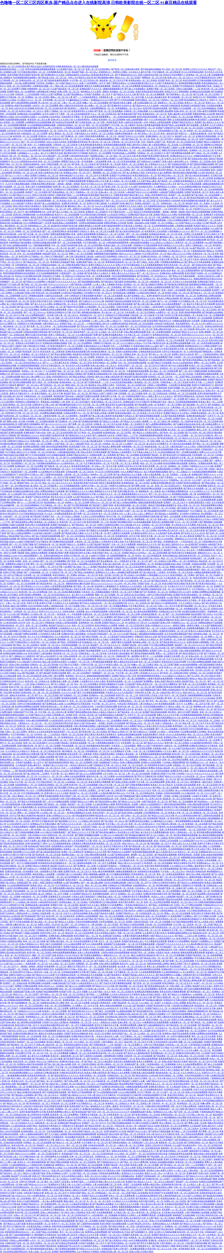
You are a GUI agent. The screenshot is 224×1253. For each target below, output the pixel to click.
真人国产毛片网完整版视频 (76, 505)
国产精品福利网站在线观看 (149, 488)
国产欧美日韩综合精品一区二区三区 (39, 460)
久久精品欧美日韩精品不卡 (167, 337)
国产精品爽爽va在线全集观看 (124, 349)
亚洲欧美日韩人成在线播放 (73, 634)
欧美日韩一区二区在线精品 (145, 608)
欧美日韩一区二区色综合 (199, 555)
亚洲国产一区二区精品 (157, 838)
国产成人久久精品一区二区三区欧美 (68, 212)
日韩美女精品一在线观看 (73, 611)
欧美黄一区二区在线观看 (30, 290)
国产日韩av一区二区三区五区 (134, 815)
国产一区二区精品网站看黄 (91, 217)
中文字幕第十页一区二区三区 (138, 687)
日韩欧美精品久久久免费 (154, 309)
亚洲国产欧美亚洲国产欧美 (120, 1078)
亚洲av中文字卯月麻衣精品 (127, 265)
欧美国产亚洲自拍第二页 (24, 692)
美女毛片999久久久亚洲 (61, 497)
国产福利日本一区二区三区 (73, 147)
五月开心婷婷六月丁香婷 (53, 114)
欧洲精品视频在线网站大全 (15, 653)
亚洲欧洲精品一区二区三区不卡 (160, 136)
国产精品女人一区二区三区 (202, 293)
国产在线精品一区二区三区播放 (79, 407)
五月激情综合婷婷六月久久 (134, 259)
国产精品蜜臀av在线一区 (146, 404)
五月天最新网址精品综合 (155, 206)
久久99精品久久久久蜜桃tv (146, 631)
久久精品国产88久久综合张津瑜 (114, 240)
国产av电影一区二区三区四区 (196, 888)
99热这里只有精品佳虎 (164, 323)
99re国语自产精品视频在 (72, 293)
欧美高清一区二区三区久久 (21, 639)
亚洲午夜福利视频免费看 (190, 312)
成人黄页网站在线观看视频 (178, 343)
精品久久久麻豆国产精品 (34, 1173)
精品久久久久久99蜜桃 (25, 1154)
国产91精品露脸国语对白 (154, 1025)
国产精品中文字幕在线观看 (197, 1109)
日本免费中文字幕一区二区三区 (29, 1053)
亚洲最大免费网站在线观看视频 (206, 592)
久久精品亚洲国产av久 (27, 550)
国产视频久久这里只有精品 (21, 899)
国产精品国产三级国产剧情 (101, 505)
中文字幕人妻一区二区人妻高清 (180, 536)
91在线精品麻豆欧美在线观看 (109, 477)
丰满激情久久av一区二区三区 (184, 622)
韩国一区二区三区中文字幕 (12, 315)
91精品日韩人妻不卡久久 (171, 692)
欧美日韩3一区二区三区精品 (43, 642)
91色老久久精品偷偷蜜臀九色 (172, 628)
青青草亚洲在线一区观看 (127, 804)
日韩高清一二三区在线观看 (27, 94)
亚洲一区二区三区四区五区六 (168, 485)
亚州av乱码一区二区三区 (144, 217)
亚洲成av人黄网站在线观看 (87, 240)
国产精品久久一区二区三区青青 (199, 178)
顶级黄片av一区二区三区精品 (171, 103)
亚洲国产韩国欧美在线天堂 (116, 997)
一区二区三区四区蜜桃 (157, 553)
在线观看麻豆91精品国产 (62, 846)
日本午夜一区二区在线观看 (91, 360)
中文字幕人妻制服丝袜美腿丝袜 (86, 312)
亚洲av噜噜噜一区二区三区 (211, 332)
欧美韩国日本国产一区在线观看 (178, 1089)
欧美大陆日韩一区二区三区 (23, 1145)
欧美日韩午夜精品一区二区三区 (171, 170)
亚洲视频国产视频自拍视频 (84, 1170)
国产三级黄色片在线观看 (118, 533)
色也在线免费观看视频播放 (124, 276)
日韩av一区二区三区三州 (91, 606)
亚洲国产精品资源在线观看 (155, 712)
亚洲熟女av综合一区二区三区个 (77, 172)
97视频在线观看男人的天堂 (101, 796)
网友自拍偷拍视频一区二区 (170, 608)
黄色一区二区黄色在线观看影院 (170, 874)
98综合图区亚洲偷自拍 (164, 620)
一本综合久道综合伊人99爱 (208, 276)
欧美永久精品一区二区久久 (31, 111)
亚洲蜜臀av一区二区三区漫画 (24, 617)
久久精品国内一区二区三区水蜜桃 (99, 307)
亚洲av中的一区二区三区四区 (40, 787)
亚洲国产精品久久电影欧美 (208, 142)
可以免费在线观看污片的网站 (167, 469)
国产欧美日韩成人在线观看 (130, 813)
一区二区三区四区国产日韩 (52, 799)
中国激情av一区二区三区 (86, 192)
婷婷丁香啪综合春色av (116, 83)
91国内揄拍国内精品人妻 (22, 178)
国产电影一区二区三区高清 (122, 1198)
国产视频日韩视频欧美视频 (87, 835)
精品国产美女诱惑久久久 (76, 670)
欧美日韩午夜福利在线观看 (155, 108)
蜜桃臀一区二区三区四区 (142, 854)
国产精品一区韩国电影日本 (166, 541)
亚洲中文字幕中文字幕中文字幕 (17, 854)
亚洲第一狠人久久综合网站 (161, 539)
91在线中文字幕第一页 (105, 407)
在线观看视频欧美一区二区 (122, 555)
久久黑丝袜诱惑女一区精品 (86, 119)
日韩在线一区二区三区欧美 (65, 144)
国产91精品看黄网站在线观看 (24, 103)
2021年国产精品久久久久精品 (188, 223)
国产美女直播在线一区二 (68, 511)
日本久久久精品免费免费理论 (189, 1064)
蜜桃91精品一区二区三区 (76, 385)
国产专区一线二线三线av (19, 329)
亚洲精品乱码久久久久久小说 (203, 1226)
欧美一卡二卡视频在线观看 (40, 144)
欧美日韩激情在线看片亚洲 (56, 1106)
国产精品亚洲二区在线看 (97, 807)
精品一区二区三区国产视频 (166, 664)
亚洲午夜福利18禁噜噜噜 (30, 595)
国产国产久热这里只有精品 (85, 1128)
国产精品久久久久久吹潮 (43, 975)
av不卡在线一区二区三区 (114, 773)
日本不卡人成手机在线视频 (75, 913)
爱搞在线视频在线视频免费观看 (82, 1134)
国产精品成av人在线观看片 (192, 298)
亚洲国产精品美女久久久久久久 (166, 1235)
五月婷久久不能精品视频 (132, 430)
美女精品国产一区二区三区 (182, 966)
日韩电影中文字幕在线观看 (145, 245)
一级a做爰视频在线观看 (16, 1075)
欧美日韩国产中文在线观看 (161, 1193)
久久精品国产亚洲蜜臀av (143, 681)
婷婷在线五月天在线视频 (91, 975)
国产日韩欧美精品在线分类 (59, 868)
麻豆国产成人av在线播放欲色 (47, 203)
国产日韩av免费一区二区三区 (62, 1017)
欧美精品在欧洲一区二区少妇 (174, 1198)
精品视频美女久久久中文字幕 (48, 547)
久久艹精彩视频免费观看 (39, 245)
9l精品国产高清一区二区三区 (55, 253)
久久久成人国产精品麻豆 (18, 614)
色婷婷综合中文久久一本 (138, 441)
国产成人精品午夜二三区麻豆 (152, 572)
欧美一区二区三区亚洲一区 (134, 765)
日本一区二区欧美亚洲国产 (92, 877)
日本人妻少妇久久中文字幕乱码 (171, 1078)
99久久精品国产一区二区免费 (55, 156)
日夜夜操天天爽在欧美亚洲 (83, 843)
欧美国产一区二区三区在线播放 (31, 1042)
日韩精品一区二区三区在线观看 (182, 393)
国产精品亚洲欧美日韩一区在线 (147, 1011)
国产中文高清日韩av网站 (28, 989)
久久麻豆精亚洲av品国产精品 (24, 1126)
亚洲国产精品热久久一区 (127, 913)
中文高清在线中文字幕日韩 (95, 128)
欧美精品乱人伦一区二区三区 (95, 642)
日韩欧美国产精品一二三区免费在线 (71, 195)
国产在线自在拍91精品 (198, 158)
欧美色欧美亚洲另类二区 (102, 75)
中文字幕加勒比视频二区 (32, 793)
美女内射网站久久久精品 (92, 329)
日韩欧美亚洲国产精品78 (76, 265)
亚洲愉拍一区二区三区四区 (37, 97)
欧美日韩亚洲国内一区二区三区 (101, 220)
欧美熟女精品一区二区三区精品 (143, 80)
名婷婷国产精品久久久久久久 (185, 332)
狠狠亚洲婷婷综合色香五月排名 (208, 279)
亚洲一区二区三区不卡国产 (50, 1100)
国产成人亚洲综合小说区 (133, 172)
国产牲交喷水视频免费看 (20, 382)
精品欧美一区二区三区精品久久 (207, 1014)
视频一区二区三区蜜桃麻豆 (102, 251)
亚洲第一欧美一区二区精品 (109, 248)
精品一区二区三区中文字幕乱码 (75, 1070)
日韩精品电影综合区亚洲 (99, 349)
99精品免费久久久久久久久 (121, 530)
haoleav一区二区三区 (153, 578)
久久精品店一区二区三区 (173, 228)
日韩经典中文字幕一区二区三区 (19, 413)
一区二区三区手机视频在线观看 (96, 667)
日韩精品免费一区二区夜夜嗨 (102, 455)
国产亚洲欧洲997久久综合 (52, 75)
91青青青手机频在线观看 (90, 687)
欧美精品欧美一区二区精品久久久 (156, 86)
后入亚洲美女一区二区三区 (195, 972)
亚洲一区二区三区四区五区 (81, 1156)
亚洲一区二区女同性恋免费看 (175, 759)
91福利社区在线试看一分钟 (136, 122)
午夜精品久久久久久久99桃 (201, 466)
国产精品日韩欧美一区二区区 (122, 1226)
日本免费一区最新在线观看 (203, 321)
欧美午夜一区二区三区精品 (97, 488)
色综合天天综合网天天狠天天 (108, 740)
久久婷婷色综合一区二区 (71, 463)
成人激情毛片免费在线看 (107, 1229)
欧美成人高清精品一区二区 (127, 284)
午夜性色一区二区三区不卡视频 (125, 592)
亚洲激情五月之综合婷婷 (59, 896)
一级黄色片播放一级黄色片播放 (185, 625)
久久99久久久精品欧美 (150, 460)
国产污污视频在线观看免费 (73, 181)
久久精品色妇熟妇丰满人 (18, 908)
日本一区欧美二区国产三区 (153, 142)
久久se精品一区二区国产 (150, 1003)
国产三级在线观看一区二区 (50, 550)
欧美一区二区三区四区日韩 (186, 1193)
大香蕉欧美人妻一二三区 (109, 97)
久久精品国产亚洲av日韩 (24, 293)
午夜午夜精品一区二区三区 (172, 1243)
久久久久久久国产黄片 (71, 692)
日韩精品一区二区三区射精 (201, 673)
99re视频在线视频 (142, 569)
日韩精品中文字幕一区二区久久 (107, 765)
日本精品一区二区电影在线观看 (74, 648)
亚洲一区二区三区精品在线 (155, 393)
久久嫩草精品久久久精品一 (78, 100)
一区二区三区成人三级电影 (68, 516)
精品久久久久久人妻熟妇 (130, 253)
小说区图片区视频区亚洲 (182, 1005)
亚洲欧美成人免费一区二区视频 (64, 681)
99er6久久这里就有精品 (105, 206)
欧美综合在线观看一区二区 (82, 743)
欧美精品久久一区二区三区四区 (110, 234)
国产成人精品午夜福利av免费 (130, 578)
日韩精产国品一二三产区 (126, 435)
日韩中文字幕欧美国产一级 (56, 256)
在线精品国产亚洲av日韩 (24, 991)
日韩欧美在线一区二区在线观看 (38, 396)
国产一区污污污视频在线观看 (160, 600)
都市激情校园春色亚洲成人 (149, 676)
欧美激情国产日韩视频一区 (75, 1100)
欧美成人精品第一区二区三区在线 (171, 768)
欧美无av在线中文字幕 (29, 799)
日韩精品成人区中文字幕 (170, 611)
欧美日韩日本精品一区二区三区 (182, 1095)
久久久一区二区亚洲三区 (139, 603)
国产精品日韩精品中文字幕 (191, 653)
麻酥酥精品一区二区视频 (120, 737)
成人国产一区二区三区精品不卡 (82, 248)
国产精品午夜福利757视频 (209, 267)
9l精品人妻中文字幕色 (31, 1190)
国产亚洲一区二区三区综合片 (68, 757)
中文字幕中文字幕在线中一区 (183, 1047)
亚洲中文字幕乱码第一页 (201, 206)
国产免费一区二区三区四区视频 (180, 961)
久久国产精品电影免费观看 (173, 416)
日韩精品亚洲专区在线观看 (180, 1154)
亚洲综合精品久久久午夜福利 (97, 346)
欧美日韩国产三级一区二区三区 (74, 796)
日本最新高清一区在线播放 (63, 1137)
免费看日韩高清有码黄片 (51, 947)
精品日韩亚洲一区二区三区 (79, 1019)
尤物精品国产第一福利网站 (127, 656)
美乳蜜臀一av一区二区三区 (139, 857)
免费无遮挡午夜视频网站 (29, 424)
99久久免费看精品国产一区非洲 (37, 223)
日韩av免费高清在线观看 (124, 374)
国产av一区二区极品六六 (127, 407)
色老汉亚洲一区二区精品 (209, 720)
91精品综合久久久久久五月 (202, 751)
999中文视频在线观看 (56, 449)
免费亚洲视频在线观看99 (53, 1117)
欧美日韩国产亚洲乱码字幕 (55, 206)
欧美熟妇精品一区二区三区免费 (186, 1221)
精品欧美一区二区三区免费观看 (126, 86)
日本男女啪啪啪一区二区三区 (112, 922)
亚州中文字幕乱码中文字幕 (115, 846)
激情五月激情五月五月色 (184, 863)
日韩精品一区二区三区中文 (174, 256)
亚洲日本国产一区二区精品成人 (79, 880)
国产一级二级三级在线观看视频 (136, 508)
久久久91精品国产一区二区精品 (14, 969)
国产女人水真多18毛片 (204, 922)
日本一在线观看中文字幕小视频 (48, 871)
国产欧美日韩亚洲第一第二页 (136, 868)
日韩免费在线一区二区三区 (27, 265)
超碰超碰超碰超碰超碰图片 (99, 676)
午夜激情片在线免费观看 (44, 927)
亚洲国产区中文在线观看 (89, 857)
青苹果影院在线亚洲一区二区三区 (116, 198)
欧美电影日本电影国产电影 (193, 105)
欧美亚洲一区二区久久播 (39, 119)
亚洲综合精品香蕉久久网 (143, 927)
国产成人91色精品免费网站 (125, 502)
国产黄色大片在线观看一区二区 (197, 488)
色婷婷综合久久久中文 (147, 544)
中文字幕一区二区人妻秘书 (123, 125)
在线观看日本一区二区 (203, 586)
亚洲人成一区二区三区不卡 (57, 1193)
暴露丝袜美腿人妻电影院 (200, 877)
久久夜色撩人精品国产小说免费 (96, 368)
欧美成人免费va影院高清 (95, 1072)
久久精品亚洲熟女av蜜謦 (104, 804)
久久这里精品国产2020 (189, 840)
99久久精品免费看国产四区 (161, 357)
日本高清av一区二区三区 (146, 888)
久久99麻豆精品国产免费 (86, 335)
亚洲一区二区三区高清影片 (78, 402)
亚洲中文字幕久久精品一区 (99, 589)
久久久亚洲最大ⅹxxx (86, 139)
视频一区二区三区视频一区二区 (109, 595)
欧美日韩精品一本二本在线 (190, 315)
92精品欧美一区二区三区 (160, 281)
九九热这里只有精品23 (117, 214)
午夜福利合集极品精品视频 (44, 242)
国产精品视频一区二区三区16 (194, 606)
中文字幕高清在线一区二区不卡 (157, 617)
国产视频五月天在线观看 (180, 108)
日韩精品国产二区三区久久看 (145, 1142)
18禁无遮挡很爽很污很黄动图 (146, 516)
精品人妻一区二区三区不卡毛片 (196, 723)
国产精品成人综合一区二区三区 (52, 77)
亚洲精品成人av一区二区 (208, 863)
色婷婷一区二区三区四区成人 (200, 131)
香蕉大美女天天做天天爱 (158, 259)
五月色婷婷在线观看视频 (163, 326)
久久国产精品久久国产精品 (121, 908)
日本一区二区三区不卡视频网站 (33, 936)
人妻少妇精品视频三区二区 (144, 103)
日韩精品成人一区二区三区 (173, 203)
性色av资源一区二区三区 (188, 505)
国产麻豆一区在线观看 (170, 516)
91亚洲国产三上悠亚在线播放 (38, 198)
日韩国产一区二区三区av (110, 1235)
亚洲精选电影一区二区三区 (97, 340)
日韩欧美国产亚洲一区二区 (17, 1243)
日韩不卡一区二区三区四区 (164, 508)
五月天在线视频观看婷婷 (47, 273)
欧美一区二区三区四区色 (83, 625)
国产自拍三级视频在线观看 (15, 245)
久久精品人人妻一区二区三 (211, 949)
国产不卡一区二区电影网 (45, 639)
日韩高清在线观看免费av (109, 1173)
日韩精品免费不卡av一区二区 (76, 413)
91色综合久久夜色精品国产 (110, 539)
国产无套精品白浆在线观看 (205, 771)
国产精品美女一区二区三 (11, 1173)
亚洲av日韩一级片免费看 (53, 676)
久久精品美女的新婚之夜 (80, 1204)
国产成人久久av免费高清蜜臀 (89, 773)
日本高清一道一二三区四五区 (61, 240)
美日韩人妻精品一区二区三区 (173, 379)
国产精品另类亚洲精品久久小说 (166, 717)
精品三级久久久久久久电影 (179, 253)
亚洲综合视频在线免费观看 (193, 516)
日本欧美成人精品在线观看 (142, 1072)
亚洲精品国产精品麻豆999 (69, 1123)
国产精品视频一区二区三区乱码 (161, 1156)
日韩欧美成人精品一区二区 (108, 896)
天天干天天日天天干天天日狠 (179, 659)
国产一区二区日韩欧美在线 (17, 485)
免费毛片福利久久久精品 (20, 975)
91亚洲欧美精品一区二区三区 (44, 1195)
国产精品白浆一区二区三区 (141, 846)
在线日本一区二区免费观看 (176, 745)
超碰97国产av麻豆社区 (25, 997)
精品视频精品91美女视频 (175, 1117)
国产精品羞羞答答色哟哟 (49, 150)
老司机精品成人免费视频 (124, 293)
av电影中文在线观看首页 (147, 910)
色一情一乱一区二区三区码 (99, 1201)
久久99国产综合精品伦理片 (141, 186)
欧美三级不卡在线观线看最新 (39, 186)
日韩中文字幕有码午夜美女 (164, 882)
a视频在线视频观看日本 (113, 89)
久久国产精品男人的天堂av (139, 1223)
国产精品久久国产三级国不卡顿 (103, 393)
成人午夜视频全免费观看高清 (175, 491)
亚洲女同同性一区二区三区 (167, 1120)
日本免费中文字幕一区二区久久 (98, 293)
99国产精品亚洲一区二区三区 (155, 801)
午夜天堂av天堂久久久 (27, 458)
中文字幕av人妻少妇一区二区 (173, 198)
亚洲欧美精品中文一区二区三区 (14, 628)
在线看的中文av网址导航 (36, 508)
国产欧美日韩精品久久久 (181, 279)
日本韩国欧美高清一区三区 (59, 72)
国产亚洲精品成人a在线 (52, 704)
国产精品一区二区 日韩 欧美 (113, 980)
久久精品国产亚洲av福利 (105, 578)
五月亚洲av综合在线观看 (185, 785)
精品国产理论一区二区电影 (142, 952)
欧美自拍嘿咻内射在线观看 (193, 200)
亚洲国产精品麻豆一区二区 (42, 318)
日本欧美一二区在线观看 (153, 527)
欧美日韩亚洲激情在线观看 (200, 1198)
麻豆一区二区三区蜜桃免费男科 (186, 270)
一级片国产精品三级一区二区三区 (135, 139)
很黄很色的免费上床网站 (158, 963)
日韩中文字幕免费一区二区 (31, 1181)
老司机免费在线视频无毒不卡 (109, 270)
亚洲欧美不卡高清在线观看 (33, 357)
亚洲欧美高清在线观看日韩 (77, 351)
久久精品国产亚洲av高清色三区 (138, 684)
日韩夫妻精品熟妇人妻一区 (77, 799)
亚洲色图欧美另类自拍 (77, 142)
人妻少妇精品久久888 (148, 704)
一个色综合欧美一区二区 (190, 541)
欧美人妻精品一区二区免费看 (97, 1089)
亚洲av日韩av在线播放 (19, 664)
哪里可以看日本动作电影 (36, 335)
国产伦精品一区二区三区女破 (180, 117)
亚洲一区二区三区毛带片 (162, 139)
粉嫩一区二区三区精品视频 (190, 1042)
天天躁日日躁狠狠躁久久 (40, 1028)
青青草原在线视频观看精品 (27, 438)
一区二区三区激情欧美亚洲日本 (37, 139)
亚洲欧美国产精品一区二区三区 (90, 262)
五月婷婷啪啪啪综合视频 (163, 226)
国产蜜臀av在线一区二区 (142, 485)
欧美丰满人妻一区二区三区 (130, 706)
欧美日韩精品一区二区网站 (105, 363)
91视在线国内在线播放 (139, 242)
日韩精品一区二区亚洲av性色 (203, 161)
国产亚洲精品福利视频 (88, 421)
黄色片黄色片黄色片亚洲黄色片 (27, 206)
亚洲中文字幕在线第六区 (191, 1120)
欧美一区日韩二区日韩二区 (111, 575)
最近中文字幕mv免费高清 (24, 418)
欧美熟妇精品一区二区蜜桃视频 (161, 1064)
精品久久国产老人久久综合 (114, 410)
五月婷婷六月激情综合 (190, 513)
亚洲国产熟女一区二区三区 (72, 323)
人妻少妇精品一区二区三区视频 (14, 1028)
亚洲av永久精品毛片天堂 (135, 1218)
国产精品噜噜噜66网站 (104, 77)
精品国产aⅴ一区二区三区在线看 (83, 793)
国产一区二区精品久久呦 (160, 561)
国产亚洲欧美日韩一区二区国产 (156, 1179)
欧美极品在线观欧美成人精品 (26, 491)
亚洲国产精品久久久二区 (138, 189)
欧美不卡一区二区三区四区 (64, 1223)
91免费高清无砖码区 (119, 323)
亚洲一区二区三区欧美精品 (87, 371)
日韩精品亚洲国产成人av (136, 396)
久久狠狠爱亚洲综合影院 (93, 938)
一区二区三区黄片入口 (120, 147)
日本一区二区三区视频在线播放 (147, 751)
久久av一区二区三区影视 (183, 329)
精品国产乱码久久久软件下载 (65, 217)
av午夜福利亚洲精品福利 (107, 1084)
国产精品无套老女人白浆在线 (83, 771)
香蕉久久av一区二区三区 (101, 502)
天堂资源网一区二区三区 (54, 100)
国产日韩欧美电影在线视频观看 (118, 217)
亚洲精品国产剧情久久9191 (209, 281)
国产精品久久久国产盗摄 (14, 1223)
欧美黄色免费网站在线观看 (73, 597)
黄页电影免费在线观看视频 (154, 220)
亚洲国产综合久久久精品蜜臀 (94, 1195)
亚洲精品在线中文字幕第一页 (187, 600)
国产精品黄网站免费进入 (99, 1168)
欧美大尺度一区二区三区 (20, 687)
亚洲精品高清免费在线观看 (187, 1229)
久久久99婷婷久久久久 (199, 491)
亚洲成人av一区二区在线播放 (108, 720)
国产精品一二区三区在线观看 (205, 977)
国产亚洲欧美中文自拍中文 (119, 105)
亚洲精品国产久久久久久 (90, 89)
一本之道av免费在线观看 (24, 83)
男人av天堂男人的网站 (89, 430)
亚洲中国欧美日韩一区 (128, 491)
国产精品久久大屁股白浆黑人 (146, 432)
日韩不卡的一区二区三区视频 (101, 849)
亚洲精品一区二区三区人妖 (210, 936)
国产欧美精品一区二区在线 (12, 1017)
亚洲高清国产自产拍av (145, 1067)
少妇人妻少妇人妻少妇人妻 (152, 1204)
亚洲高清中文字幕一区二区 (182, 458)
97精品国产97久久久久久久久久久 (61, 281)
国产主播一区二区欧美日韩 (113, 790)
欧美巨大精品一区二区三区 (177, 293)
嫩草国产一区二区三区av (28, 385)
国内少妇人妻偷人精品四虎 (107, 376)
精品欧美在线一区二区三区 (157, 446)
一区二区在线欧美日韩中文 (149, 150)
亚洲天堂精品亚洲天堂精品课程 (150, 91)
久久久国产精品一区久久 (99, 991)
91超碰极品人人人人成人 (28, 153)
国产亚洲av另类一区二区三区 (115, 186)
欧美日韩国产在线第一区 (196, 273)
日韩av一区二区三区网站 (145, 530)
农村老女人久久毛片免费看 (193, 717)
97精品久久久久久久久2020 (12, 508)
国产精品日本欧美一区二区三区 (165, 581)
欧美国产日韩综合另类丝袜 (37, 497)
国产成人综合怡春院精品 (28, 1209)
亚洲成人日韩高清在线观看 (124, 589)
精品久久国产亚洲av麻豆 (85, 723)
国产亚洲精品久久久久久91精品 (79, 491)
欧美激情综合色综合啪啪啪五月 (52, 863)
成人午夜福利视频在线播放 (156, 472)
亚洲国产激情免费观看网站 (64, 1251)
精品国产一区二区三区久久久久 (110, 469)
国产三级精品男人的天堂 (103, 435)
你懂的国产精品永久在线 (146, 636)
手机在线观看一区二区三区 (73, 745)
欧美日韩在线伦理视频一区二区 (100, 388)
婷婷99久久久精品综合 (75, 276)
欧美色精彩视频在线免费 (144, 852)
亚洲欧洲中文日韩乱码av (125, 1117)
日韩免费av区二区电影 (62, 715)
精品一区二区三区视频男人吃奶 (84, 762)
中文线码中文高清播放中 (120, 337)
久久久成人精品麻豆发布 (156, 97)
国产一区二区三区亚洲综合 (52, 251)
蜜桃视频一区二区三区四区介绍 (107, 172)
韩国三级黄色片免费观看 (36, 553)
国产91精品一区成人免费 (148, 262)
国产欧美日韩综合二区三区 (164, 919)
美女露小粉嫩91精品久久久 (112, 748)
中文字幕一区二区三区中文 (104, 704)
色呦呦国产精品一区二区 (24, 567)
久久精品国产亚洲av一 (145, 340)
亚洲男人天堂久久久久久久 (195, 69)
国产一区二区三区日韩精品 (33, 142)
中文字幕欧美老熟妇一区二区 (96, 463)
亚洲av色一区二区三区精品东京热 (78, 706)
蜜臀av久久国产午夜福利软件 (150, 745)
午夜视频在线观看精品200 (171, 262)
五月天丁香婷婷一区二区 (148, 1092)
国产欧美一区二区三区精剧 (172, 432)
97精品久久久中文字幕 (88, 1235)
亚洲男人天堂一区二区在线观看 (94, 131)
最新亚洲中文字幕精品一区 (201, 1151)
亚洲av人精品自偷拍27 (50, 1212)
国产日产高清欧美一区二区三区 (154, 592)
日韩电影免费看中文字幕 (148, 237)
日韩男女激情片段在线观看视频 (115, 952)
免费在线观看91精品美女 (64, 888)
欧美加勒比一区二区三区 (20, 340)
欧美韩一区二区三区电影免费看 (28, 779)
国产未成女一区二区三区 (197, 340)
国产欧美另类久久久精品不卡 (97, 273)
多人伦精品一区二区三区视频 (122, 181)
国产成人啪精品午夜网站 (152, 284)
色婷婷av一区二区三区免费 (77, 502)
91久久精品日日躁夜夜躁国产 (53, 832)
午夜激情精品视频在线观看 (206, 374)
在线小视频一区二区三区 (161, 441)
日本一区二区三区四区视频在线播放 (64, 592)
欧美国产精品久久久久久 (205, 226)
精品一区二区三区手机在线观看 (175, 558)
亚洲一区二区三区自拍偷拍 (198, 170)
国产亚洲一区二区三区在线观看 (147, 983)
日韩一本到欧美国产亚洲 (111, 122)
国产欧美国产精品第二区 (74, 1058)
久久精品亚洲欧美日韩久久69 (140, 83)
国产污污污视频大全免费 (16, 379)
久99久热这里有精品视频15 (121, 382)
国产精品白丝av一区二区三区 (36, 262)
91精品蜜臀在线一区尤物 (11, 1184)
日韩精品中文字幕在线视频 (81, 295)
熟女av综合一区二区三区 (101, 1070)
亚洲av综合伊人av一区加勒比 (51, 986)
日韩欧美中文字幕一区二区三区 (134, 561)
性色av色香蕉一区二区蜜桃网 (131, 449)
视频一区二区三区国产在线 (44, 955)
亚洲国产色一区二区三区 (206, 536)
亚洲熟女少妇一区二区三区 (96, 337)
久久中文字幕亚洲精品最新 (17, 184)
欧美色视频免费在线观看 (151, 1159)
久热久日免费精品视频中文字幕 (181, 220)
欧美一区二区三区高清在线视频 (121, 161)
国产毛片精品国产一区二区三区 (170, 947)
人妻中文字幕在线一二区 (40, 888)
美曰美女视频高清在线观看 (185, 835)
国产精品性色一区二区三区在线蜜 (155, 167)
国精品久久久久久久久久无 (71, 759)
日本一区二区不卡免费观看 (123, 544)
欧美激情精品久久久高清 (192, 181)
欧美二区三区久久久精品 (201, 759)
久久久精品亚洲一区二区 (192, 793)
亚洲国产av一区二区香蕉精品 (109, 287)
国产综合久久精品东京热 (22, 374)
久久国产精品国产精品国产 (98, 544)
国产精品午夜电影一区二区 (94, 636)
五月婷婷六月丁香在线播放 (17, 717)
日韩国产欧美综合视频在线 (188, 483)
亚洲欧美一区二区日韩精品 (148, 807)
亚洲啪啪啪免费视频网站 (178, 206)
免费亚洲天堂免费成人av (80, 1008)
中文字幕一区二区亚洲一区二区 (187, 924)
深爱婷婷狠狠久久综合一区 (17, 1237)
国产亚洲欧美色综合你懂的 (137, 821)
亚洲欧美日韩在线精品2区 (102, 799)
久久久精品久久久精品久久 (162, 242)
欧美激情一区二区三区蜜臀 (48, 698)
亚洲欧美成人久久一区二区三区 (158, 1084)
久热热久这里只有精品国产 (83, 896)
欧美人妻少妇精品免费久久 (208, 424)
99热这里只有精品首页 (209, 259)
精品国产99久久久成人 (89, 905)
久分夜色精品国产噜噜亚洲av (200, 351)
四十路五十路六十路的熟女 (73, 1212)
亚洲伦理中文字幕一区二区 (112, 396)
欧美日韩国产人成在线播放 (207, 119)
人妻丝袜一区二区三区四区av (76, 474)
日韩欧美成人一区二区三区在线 (179, 374)
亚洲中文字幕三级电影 (97, 203)
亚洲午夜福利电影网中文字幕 (114, 226)
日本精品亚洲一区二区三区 (151, 913)
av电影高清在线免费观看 (120, 891)
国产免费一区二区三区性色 (39, 326)
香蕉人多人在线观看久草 (158, 966)
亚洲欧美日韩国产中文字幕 (163, 773)
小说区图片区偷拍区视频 (180, 385)
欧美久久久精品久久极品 (76, 930)
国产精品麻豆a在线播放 (212, 312)
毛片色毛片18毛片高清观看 (77, 365)
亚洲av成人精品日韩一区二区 (116, 564)
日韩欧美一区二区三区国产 (90, 717)
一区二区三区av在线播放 (97, 737)
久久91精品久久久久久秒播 (79, 527)
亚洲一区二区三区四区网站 (98, 69)
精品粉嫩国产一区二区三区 (29, 1084)
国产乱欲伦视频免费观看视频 (197, 989)
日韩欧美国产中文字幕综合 (91, 189)
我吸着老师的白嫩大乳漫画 (78, 583)
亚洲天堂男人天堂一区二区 (52, 933)
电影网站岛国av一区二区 (101, 156)
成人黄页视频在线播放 (197, 379)
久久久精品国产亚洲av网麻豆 (177, 908)
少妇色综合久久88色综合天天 (105, 1008)
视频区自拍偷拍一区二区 (181, 567)
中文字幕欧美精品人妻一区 (31, 1156)
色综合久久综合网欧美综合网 (28, 276)
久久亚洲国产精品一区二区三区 (70, 69)
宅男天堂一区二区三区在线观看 (130, 427)
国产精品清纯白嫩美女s (105, 832)
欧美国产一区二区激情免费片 (68, 499)
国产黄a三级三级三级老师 (99, 416)
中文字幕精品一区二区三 (51, 505)
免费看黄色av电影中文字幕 (17, 564)
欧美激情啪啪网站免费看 (108, 139)
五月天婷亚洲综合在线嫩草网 (45, 340)
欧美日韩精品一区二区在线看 (93, 1075)
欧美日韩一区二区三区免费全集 (33, 592)
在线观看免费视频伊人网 (197, 628)
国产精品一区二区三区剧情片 (26, 645)
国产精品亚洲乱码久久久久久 (173, 642)
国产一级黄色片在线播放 (143, 337)
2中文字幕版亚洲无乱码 (204, 77)
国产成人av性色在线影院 (15, 337)
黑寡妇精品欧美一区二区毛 (12, 625)
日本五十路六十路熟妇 (170, 1070)
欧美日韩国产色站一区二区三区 (106, 553)
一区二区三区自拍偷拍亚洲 (77, 114)
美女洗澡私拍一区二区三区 (53, 810)
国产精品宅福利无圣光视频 (12, 455)
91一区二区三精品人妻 (160, 421)
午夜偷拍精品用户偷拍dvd (202, 251)
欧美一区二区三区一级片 (55, 167)
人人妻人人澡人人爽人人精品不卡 (106, 321)
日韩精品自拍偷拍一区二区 (52, 265)
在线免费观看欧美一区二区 (102, 108)
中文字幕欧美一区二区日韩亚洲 (166, 72)
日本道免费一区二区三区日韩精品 (140, 312)
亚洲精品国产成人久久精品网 (30, 701)
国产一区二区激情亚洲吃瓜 (54, 231)
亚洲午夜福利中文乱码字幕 (159, 295)
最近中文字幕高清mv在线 (11, 410)
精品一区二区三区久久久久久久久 (57, 483)
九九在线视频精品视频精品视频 (41, 125)
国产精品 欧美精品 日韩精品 (70, 374)
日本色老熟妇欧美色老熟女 (90, 144)
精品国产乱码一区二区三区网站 (150, 374)
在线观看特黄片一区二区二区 (210, 494)
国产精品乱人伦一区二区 (70, 667)
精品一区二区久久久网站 (198, 734)
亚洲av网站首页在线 (162, 329)
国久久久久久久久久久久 (102, 583)
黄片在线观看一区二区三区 (180, 97)
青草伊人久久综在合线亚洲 (40, 731)
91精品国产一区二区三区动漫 (16, 516)
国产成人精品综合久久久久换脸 (127, 474)
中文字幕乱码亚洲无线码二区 (47, 597)
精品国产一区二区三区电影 (80, 804)
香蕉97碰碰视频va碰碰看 (102, 558)
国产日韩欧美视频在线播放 (183, 648)
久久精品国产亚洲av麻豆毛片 (121, 203)
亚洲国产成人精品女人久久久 (208, 122)
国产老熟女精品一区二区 (124, 150)
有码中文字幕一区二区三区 (69, 379)
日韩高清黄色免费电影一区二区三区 (100, 136)
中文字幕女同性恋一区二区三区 (142, 606)
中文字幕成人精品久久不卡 (17, 452)
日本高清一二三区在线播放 (123, 745)
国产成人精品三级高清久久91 (171, 544)
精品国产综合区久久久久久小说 (90, 888)
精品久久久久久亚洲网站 (89, 581)
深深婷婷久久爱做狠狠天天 (27, 402)
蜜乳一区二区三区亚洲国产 (98, 125)
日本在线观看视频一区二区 (47, 200)
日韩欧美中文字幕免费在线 (65, 301)
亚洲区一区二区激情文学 (134, 424)
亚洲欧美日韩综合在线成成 (103, 267)
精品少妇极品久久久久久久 (68, 329)
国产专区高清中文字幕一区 (34, 287)
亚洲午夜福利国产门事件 (36, 843)
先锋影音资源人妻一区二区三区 (114, 1251)
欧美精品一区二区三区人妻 (198, 75)
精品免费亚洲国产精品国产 (131, 1084)
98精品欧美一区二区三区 (46, 1123)
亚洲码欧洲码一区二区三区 (56, 1204)
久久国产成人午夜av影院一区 (53, 1151)
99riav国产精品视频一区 (27, 673)
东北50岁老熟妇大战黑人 (26, 117)
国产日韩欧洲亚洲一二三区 (96, 382)
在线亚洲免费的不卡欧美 (16, 259)
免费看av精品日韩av (152, 1184)
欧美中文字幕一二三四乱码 (201, 382)
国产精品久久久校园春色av (180, 994)
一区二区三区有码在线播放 (144, 178)
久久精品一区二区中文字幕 (110, 332)
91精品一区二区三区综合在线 (26, 670)
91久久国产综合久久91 (110, 430)
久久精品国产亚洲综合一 (107, 866)
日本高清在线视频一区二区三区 (75, 645)
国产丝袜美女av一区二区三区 (138, 919)
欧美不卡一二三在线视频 (151, 656)
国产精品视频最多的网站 (89, 281)
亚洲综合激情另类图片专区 (42, 969)
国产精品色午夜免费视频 (55, 754)
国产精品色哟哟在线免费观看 (16, 1067)
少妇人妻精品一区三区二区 (23, 796)
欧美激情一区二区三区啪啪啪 (112, 119)
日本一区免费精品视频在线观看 (48, 413)
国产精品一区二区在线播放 (181, 801)
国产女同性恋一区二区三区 (108, 678)
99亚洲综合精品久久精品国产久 (112, 715)
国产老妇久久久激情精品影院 (164, 603)
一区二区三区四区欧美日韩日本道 (58, 723)
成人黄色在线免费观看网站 (145, 611)
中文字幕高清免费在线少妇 (83, 469)
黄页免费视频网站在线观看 (134, 600)
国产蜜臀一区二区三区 (209, 1131)
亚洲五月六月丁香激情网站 (177, 91)
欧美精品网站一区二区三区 (136, 281)
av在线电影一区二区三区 (204, 994)
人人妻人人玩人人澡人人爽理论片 (139, 513)
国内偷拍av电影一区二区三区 (144, 147)
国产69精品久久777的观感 (144, 731)
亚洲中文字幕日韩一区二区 (76, 555)
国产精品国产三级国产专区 (27, 1168)
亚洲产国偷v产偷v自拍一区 (27, 251)
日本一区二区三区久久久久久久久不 (113, 1112)
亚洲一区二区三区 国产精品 (119, 499)
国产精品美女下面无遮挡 (112, 281)
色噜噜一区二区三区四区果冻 (28, 231)
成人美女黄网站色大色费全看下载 (28, 754)
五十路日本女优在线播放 (180, 444)
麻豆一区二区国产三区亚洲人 (57, 1181)
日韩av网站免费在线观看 (135, 332)
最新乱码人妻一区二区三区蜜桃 (100, 776)
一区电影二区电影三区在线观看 (111, 723)
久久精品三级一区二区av (124, 1212)
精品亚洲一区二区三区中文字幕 (114, 80)
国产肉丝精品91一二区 (204, 801)
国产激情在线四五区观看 (96, 891)
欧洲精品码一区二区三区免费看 (144, 240)
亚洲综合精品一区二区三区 (186, 139)
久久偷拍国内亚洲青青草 (201, 743)
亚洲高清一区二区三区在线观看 (170, 340)
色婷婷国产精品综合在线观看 (118, 301)
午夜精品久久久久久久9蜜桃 (12, 838)
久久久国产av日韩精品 (81, 1184)
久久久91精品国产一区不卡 (51, 158)
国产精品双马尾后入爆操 (120, 103)
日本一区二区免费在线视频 (100, 1000)
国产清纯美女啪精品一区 (120, 1142)
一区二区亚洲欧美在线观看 (104, 966)
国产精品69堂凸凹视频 (73, 307)
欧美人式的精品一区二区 (139, 226)
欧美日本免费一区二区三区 (155, 466)
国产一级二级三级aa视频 (98, 399)
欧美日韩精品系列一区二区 (127, 388)
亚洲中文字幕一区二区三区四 (142, 200)
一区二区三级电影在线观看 (79, 863)
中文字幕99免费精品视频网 (161, 645)
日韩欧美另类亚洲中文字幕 (199, 1209)
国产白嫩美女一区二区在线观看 (131, 267)
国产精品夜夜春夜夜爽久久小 (150, 1117)
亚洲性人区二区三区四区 (175, 1201)
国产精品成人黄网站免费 (109, 446)
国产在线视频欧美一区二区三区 (25, 1003)
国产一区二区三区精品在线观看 (38, 410)
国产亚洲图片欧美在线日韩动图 (166, 687)
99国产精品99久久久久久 (157, 480)
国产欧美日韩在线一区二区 (130, 279)
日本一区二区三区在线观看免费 (201, 499)
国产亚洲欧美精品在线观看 (61, 541)
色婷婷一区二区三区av (50, 645)
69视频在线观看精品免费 (205, 572)
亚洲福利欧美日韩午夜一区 (173, 1184)
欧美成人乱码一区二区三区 (72, 200)
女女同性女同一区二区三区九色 (108, 480)
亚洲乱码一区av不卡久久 (49, 136)
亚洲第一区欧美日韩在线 (137, 922)
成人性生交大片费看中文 (157, 444)
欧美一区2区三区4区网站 (210, 539)
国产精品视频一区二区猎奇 (198, 217)
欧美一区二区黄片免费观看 (151, 810)
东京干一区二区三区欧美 (62, 620)
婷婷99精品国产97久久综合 (71, 175)
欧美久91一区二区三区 (195, 103)
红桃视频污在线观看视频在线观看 (137, 840)
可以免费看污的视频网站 (126, 290)
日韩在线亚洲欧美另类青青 (72, 891)
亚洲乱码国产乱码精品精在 (137, 497)
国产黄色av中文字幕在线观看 (197, 262)
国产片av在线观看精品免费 (75, 458)
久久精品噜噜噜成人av (172, 972)
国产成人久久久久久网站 (41, 304)
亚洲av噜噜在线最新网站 (32, 804)
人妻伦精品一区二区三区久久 (183, 407)
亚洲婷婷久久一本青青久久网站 (113, 72)
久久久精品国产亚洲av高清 (159, 270)
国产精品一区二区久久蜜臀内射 (134, 1162)
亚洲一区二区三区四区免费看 (139, 748)
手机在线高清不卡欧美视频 (195, 485)
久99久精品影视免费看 (172, 488)
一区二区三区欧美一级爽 (43, 499)
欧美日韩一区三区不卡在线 (82, 1039)
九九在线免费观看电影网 (18, 885)
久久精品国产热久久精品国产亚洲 (26, 494)
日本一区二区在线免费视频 (29, 253)
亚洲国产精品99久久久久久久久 (159, 427)
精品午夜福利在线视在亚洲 (33, 480)
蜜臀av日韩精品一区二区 (28, 228)
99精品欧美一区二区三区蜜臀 (34, 133)
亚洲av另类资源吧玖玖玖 (156, 195)
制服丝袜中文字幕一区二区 (64, 139)
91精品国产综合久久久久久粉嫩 (51, 418)
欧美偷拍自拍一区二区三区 (73, 737)
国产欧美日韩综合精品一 (16, 360)
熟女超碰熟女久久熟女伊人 (196, 100)
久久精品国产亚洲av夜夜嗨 (168, 533)
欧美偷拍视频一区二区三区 (25, 776)
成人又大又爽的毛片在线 (52, 153)
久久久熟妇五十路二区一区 (100, 1117)
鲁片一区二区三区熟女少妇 (110, 513)
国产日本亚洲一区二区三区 (41, 189)
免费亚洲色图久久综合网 (204, 114)
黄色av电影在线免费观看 (111, 1005)
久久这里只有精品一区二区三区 (64, 430)
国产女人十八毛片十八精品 (17, 175)
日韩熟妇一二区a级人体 (180, 474)
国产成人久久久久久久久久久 (54, 424)
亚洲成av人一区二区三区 (24, 759)
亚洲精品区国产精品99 (47, 826)
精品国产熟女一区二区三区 (76, 393)
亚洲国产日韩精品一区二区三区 (44, 175)
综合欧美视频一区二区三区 (102, 228)
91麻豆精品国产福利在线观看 (109, 726)
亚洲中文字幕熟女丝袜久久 (176, 1159)
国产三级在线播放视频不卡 (66, 170)
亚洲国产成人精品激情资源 (201, 368)
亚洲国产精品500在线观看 (125, 558)
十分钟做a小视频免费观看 (180, 701)
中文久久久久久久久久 (58, 284)
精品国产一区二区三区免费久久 (190, 896)
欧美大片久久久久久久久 (50, 611)
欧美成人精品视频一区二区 (48, 737)
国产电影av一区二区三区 (136, 357)
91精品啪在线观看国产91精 (121, 930)
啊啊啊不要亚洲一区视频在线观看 (156, 1215)
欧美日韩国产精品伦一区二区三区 (87, 1131)
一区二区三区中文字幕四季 (96, 175)
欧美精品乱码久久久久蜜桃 (197, 346)
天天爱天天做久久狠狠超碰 (198, 1207)
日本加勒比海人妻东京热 (116, 1017)
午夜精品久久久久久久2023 (139, 787)
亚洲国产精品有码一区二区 (197, 955)
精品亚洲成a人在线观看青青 (65, 223)
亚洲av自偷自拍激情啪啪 (212, 854)
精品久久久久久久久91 (10, 142)
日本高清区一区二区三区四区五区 (131, 385)
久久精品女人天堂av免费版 (174, 1003)
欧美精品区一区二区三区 (111, 354)
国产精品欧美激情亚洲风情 (56, 80)
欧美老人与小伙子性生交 (151, 413)
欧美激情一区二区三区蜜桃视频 (76, 558)
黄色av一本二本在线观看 (160, 740)
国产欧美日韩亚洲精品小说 (195, 360)
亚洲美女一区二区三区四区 (75, 849)
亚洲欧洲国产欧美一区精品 (207, 86)
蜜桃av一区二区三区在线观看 (177, 913)
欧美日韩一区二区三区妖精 (206, 421)
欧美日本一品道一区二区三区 (133, 963)
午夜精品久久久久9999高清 (121, 829)
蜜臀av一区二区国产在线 (208, 287)
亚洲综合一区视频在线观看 (200, 463)
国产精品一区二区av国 (83, 586)
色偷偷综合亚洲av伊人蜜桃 (52, 1003)
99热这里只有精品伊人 (27, 181)
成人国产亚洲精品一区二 (135, 295)
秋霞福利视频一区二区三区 (190, 214)
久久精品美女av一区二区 (179, 251)
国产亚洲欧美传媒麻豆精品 (110, 335)
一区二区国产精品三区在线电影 (188, 376)
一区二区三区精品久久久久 (21, 1123)
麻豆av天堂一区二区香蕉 (208, 430)
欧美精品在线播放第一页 (30, 1039)
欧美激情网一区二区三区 (30, 740)
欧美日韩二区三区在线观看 (48, 293)
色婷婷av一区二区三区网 (172, 100)
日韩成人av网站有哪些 (130, 1159)
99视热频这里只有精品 (46, 91)
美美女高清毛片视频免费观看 (173, 991)
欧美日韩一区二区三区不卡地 (73, 522)
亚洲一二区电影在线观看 (91, 511)
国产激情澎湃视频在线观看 (202, 164)
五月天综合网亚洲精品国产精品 (178, 634)
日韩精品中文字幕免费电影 (120, 885)
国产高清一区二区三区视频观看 (150, 94)
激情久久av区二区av (154, 1173)
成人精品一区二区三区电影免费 (164, 371)
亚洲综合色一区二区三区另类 (205, 253)
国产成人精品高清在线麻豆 (197, 175)
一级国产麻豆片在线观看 (120, 642)
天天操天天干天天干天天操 (180, 586)
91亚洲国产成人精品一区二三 (76, 567)
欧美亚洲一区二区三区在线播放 (158, 863)
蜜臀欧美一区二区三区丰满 (154, 77)
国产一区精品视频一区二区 (27, 388)
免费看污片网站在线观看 (68, 899)
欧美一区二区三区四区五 (74, 994)
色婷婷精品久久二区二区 (39, 226)
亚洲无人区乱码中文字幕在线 (158, 1145)
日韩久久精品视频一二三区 (188, 89)
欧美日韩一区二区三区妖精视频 (83, 785)
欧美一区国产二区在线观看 (174, 290)
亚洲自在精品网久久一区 (194, 899)
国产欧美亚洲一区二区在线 (108, 164)
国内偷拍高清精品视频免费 (62, 1221)
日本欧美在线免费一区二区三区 (102, 1145)
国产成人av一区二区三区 (56, 248)
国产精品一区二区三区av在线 (34, 284)
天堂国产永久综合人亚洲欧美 (87, 620)
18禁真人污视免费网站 (125, 237)
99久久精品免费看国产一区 (173, 304)
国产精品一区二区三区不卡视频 (207, 567)
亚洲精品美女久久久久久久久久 (93, 304)
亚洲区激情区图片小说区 (199, 502)
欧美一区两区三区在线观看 (190, 234)
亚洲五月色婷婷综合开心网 (149, 1168)
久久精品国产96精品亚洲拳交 (121, 636)
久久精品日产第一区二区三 (61, 572)
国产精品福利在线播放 (151, 69)
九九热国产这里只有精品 (212, 1053)
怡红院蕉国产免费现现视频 (37, 857)
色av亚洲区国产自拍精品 (196, 544)
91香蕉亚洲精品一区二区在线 (165, 144)
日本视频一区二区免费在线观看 (40, 421)
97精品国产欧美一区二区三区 (120, 690)
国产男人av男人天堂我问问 (50, 128)
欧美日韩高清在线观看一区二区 (151, 117)
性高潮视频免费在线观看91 (25, 77)
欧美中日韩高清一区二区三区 (182, 838)
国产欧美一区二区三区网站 (25, 158)
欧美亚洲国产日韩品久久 (78, 231)
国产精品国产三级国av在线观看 (40, 757)
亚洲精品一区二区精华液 (182, 421)
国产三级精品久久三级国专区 (22, 656)
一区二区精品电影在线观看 (124, 117)
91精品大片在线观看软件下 (151, 804)
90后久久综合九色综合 (56, 142)
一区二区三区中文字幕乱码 (155, 365)
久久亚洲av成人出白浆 (202, 799)
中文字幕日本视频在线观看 (119, 1123)
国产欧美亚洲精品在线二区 (156, 986)
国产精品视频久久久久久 (66, 821)
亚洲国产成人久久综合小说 (55, 765)
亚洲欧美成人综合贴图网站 (29, 114)
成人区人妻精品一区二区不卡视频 (53, 894)
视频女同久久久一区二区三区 (116, 955)
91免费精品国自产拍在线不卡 (55, 290)
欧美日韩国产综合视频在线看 (16, 667)
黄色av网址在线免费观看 (147, 379)
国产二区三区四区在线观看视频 (159, 449)
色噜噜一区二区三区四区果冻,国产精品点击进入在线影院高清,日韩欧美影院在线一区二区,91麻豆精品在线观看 (98, 2)
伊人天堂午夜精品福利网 (14, 650)
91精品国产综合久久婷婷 (149, 1126)
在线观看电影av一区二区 (26, 785)
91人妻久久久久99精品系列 (112, 835)
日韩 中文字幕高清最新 (154, 1045)
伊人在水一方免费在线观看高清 (58, 513)
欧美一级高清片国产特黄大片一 (175, 133)
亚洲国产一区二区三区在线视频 (21, 583)
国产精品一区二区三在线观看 (172, 240)
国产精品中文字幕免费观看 (80, 1092)
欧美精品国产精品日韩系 (39, 846)
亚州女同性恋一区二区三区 (132, 1106)
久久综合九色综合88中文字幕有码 (150, 826)
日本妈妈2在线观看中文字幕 (62, 259)
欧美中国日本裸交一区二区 (131, 902)
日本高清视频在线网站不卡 (155, 706)
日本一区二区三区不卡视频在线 (40, 622)
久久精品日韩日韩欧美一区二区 (150, 293)
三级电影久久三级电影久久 (140, 390)
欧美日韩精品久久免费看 (106, 625)
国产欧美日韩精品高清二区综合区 (189, 396)
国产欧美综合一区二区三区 (61, 279)
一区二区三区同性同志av (26, 321)
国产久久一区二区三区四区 (47, 695)
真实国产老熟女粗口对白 (80, 290)
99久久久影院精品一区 (188, 477)
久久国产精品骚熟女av (73, 94)
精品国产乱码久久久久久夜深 (131, 136)
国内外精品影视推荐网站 (57, 446)
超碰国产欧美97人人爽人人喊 (82, 477)
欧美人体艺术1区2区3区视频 (21, 108)
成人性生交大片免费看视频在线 (154, 832)
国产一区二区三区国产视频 (21, 544)
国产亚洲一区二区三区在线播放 (108, 111)
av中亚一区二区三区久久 (20, 877)
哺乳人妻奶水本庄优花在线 (71, 105)
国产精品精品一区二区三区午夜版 (47, 1058)
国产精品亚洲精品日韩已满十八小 (160, 1190)
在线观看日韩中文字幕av (66, 969)
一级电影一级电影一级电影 (68, 184)
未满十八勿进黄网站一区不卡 (92, 83)
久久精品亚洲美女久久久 (87, 983)
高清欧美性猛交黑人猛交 (210, 1193)
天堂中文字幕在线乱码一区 (174, 351)
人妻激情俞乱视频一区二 (43, 86)
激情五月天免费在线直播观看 (97, 86)
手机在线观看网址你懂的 (211, 505)
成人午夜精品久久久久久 (156, 164)
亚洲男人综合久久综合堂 (183, 354)
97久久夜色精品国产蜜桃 (160, 119)
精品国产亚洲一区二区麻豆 (198, 203)
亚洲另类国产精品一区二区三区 (17, 1050)
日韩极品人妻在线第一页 (126, 754)
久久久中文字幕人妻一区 (95, 533)
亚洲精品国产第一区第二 (28, 882)
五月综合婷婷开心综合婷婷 (168, 200)
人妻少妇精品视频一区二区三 (55, 740)
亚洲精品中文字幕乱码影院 (66, 189)
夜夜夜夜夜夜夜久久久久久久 (135, 494)
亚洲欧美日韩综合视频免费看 (53, 309)
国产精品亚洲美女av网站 (22, 522)
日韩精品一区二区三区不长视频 (156, 525)
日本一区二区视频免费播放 (115, 606)
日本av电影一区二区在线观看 (130, 209)
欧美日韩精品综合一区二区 (145, 175)
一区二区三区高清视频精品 (204, 108)
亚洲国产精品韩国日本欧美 (19, 949)
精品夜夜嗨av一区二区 (54, 502)
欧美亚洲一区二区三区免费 (25, 136)
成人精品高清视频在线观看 (139, 410)
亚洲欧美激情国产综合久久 (38, 1170)
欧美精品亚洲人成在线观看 (71, 1078)
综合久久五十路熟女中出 (47, 1061)
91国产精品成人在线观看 (80, 284)
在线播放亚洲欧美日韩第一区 (156, 1036)
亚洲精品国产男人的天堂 (124, 1050)
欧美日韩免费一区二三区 (98, 522)
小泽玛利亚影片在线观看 (199, 1045)
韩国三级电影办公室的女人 (87, 748)
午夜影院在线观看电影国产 (74, 438)
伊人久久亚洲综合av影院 (66, 790)
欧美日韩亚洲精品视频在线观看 (80, 1207)
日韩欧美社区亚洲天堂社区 (71, 1072)
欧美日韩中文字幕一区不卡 (27, 1025)
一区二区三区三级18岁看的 (118, 989)
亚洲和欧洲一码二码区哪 (90, 622)
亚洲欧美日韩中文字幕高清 (81, 480)
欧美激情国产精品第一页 (151, 455)
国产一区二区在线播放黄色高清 (148, 1089)
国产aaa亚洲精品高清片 (57, 287)
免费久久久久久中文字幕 (210, 452)
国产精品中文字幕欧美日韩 (118, 899)
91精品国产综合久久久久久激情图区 (142, 192)
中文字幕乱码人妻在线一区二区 (170, 824)
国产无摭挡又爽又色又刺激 (52, 670)
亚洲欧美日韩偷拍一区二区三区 (173, 631)
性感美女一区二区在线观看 (142, 729)
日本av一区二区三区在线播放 (80, 167)
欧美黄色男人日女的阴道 (156, 231)
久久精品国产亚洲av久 (182, 740)
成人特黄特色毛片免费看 (38, 1114)
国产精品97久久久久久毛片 (116, 184)
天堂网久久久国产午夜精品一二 (163, 477)
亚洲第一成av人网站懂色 (95, 178)
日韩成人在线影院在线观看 (158, 287)
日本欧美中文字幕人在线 (112, 541)
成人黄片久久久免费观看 (83, 595)
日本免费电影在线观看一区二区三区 (138, 947)
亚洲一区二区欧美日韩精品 (84, 1064)
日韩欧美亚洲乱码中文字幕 (209, 446)
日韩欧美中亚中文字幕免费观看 (136, 896)
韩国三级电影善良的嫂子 (209, 790)
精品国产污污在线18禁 (10, 284)
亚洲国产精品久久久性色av (134, 553)
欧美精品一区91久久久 (76, 676)
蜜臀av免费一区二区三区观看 (13, 1056)
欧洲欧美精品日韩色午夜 (82, 1036)
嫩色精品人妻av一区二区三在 (81, 206)
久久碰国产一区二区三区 (134, 444)
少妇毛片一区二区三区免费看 (45, 105)
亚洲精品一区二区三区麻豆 (130, 894)
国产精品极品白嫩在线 (135, 835)
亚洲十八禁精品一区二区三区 (57, 111)
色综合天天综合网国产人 (174, 75)
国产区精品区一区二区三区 (52, 385)
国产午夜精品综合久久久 (126, 75)
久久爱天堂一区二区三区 (204, 880)
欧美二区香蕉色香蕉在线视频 (173, 829)
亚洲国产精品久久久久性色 (169, 776)
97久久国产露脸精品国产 (149, 290)
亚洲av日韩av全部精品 (17, 511)
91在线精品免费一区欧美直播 (58, 659)
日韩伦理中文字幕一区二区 (180, 209)
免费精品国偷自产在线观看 (65, 198)
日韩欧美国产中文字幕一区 (25, 712)
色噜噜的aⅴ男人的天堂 (203, 706)
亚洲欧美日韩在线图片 (15, 720)
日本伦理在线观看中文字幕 (85, 941)
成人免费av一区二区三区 (95, 105)
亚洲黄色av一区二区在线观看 (102, 695)
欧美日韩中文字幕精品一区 (31, 256)
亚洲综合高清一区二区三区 (31, 80)
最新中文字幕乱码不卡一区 (21, 393)
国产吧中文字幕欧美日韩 (84, 508)
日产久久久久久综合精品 (204, 698)
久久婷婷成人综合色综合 (49, 117)
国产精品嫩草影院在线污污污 (68, 404)
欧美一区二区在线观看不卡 (97, 608)
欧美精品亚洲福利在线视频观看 (160, 267)
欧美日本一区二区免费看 (100, 153)
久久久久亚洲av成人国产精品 (80, 919)
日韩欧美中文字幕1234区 (43, 404)
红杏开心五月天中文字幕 (176, 158)
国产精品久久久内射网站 (34, 281)
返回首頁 (112, 60)
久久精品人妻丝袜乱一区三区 (166, 390)
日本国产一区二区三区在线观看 (188, 357)
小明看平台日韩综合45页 (119, 485)
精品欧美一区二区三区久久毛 (82, 678)
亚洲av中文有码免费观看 (196, 1092)
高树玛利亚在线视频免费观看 (65, 1226)
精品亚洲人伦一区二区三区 (65, 653)
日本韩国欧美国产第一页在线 (28, 267)
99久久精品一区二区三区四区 (62, 963)
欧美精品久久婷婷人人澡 (129, 1215)
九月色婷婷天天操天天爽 (49, 634)
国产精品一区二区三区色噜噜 (128, 698)
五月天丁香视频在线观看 (32, 295)
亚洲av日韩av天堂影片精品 (141, 1251)
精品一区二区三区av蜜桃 (151, 463)
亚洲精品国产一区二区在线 (208, 220)
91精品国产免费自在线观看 (171, 192)
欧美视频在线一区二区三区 (102, 656)
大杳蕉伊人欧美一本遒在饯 (167, 952)
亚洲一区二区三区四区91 (210, 712)
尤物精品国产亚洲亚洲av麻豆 (122, 379)
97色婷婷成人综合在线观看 (68, 298)
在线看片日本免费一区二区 (176, 656)
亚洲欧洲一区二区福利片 (97, 212)
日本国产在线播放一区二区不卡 (98, 94)
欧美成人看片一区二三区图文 (34, 390)
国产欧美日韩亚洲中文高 (198, 198)
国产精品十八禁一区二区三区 (144, 1109)
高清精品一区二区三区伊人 (147, 368)
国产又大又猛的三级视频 (56, 1134)
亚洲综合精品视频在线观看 (130, 734)
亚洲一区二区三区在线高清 (29, 676)
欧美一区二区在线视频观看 (211, 189)
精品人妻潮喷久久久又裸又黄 (58, 600)
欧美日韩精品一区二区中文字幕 (49, 393)
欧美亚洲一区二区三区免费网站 (64, 1114)
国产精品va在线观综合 (84, 572)
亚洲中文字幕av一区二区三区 (28, 477)
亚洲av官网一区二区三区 (68, 91)
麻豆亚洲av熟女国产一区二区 (126, 458)
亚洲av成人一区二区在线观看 (91, 969)
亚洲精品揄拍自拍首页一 (122, 631)
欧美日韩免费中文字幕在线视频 (197, 80)
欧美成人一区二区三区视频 (176, 435)
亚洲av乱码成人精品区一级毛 (153, 994)
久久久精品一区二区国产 (125, 1154)
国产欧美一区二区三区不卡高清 (184, 259)
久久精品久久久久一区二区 (29, 100)
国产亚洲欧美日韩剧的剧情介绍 (97, 374)
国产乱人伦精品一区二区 (51, 307)
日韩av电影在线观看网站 (83, 600)
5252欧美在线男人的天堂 (14, 622)
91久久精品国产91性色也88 (29, 662)
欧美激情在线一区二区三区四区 (117, 432)
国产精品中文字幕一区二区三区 (182, 720)
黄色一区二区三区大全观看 (102, 231)
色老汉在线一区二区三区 (208, 525)
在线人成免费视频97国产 (137, 119)
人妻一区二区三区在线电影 (48, 692)
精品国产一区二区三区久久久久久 (105, 645)
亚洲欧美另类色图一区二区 (74, 203)
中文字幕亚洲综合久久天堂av (143, 298)
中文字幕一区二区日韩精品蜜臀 (150, 782)
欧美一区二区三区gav (90, 838)
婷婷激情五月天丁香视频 (131, 309)
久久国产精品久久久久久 (127, 158)
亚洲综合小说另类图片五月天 (29, 343)
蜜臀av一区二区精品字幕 (167, 653)
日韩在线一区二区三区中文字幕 (125, 142)
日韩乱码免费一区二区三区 (58, 164)
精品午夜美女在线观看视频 (198, 212)
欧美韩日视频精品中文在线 (111, 684)
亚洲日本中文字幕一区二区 (143, 899)
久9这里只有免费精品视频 (17, 888)
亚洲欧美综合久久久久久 (181, 156)
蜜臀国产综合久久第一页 (72, 161)
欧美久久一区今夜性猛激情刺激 (164, 868)
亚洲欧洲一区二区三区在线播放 (97, 1050)
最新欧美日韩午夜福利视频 (19, 1058)
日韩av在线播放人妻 (211, 1140)
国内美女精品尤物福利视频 (185, 172)
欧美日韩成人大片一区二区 (193, 1235)
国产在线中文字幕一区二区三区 (191, 508)
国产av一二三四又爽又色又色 (56, 363)
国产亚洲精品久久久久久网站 (188, 1140)
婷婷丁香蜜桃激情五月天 (95, 690)
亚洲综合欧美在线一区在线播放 (19, 871)
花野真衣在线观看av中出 (92, 298)
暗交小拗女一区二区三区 (22, 1078)
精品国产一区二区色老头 (187, 1181)
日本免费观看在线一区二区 (139, 717)
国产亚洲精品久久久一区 (197, 762)
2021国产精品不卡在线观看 (159, 363)
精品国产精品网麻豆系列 (51, 349)
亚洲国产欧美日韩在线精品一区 (187, 595)
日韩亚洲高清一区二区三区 (113, 371)
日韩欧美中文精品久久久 (18, 441)
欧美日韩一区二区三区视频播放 (189, 1162)
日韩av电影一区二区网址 (181, 986)
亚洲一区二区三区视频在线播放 (56, 1036)
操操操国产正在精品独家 (114, 944)
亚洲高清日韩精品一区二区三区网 (124, 614)
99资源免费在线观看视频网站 (49, 849)
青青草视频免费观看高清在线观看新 (19, 273)
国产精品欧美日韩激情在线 (176, 284)
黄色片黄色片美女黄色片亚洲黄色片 (100, 734)
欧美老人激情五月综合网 (76, 1190)
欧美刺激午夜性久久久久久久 (135, 740)
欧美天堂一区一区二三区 (127, 695)
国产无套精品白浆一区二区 (46, 544)
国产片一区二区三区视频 (49, 745)
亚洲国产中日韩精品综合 (183, 86)
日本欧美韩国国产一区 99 (123, 1058)
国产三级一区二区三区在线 (121, 131)
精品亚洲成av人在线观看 (44, 874)
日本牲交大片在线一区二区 (146, 829)
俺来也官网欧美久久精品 (51, 1168)
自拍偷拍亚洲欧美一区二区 (102, 351)
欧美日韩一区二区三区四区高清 (49, 108)
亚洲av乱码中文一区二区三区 (51, 617)
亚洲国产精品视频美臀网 (89, 650)
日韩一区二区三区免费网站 (80, 343)
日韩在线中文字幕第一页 (72, 117)
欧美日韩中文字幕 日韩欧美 (174, 807)
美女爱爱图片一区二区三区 (23, 463)
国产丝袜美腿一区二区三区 (36, 279)
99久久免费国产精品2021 (132, 472)
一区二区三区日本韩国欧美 (67, 877)
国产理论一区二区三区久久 (183, 287)
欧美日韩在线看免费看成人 (201, 810)
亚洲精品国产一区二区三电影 (171, 1109)
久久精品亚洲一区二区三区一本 (178, 578)
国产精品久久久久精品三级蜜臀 (134, 421)
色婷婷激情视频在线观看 (190, 83)
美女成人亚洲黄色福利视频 (148, 125)
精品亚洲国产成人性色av (20, 536)
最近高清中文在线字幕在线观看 (119, 404)
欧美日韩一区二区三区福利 (144, 301)
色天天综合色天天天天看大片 (95, 519)
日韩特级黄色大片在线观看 (56, 1156)
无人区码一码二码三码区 (128, 167)
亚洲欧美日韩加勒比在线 (113, 1086)
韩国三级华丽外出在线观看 (199, 290)
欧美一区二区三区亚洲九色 (180, 698)
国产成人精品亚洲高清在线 (48, 852)
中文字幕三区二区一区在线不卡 (138, 335)
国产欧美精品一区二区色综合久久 (152, 276)
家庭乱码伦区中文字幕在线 (37, 430)
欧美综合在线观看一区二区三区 (56, 494)
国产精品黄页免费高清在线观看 (29, 771)
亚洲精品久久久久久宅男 (102, 100)
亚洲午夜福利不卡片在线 (115, 1131)
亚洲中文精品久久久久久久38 (101, 265)
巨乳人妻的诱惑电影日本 (170, 1195)
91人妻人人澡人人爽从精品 (186, 1170)
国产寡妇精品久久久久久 (28, 435)
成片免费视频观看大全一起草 (38, 212)
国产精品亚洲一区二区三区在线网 (181, 1025)
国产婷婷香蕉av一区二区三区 (179, 94)
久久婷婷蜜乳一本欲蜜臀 (76, 416)
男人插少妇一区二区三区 (49, 103)
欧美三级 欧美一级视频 (134, 1128)
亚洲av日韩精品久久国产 (57, 1173)
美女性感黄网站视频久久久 (21, 1072)
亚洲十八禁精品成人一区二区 (198, 245)
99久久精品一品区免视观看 (163, 569)
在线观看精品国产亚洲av (47, 997)
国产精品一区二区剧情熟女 (53, 958)
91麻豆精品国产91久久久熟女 (183, 446)
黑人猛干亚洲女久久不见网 (184, 617)
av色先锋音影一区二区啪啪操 (104, 1215)
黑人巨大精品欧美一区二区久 (82, 1084)
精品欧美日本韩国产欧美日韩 (145, 198)
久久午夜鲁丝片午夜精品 (88, 1251)
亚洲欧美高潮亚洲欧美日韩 (163, 483)
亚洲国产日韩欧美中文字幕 (168, 128)
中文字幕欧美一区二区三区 (125, 972)
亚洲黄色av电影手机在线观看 (18, 105)
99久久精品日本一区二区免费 (206, 740)
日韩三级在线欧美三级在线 (81, 256)
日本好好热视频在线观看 (87, 922)
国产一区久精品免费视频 (26, 709)
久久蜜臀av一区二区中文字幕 (55, 477)
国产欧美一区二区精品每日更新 (125, 69)
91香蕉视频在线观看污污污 (150, 349)
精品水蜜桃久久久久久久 (115, 189)
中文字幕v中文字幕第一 (69, 664)
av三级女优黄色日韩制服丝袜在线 (147, 737)
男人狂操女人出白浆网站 (135, 270)
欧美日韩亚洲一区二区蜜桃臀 (43, 938)
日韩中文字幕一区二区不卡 (93, 664)
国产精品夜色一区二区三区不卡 (33, 240)
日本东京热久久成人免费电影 (159, 172)
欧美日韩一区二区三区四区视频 (186, 754)
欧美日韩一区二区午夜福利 (117, 860)
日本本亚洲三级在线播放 (118, 653)
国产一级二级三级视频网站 (134, 678)
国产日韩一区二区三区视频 (186, 1112)
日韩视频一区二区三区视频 (130, 393)
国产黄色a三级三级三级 (114, 329)
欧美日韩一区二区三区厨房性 (83, 1162)
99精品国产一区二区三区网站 (117, 170)
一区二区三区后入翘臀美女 (165, 684)
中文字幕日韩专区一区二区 (154, 253)
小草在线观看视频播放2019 (173, 1176)
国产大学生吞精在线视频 (156, 430)
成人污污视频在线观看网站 (118, 874)
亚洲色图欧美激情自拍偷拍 (35, 578)
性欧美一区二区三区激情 (133, 164)
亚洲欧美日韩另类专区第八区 (64, 360)
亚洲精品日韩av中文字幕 (97, 181)
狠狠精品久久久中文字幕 (105, 491)
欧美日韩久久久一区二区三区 (64, 857)
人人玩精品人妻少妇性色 (45, 374)
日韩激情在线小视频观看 (152, 1039)
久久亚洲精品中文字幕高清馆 (154, 388)
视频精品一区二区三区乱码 (211, 938)
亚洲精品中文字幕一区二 (173, 930)
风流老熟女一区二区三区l (205, 1005)
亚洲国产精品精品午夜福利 (102, 567)
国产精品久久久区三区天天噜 (76, 237)
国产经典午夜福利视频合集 (46, 178)
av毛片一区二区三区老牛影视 (16, 170)
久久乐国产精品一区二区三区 (61, 569)
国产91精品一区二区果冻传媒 (45, 382)
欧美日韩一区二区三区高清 (69, 1031)
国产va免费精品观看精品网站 (159, 424)
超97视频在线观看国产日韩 (71, 337)
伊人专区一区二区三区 (172, 69)
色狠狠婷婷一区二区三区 (38, 89)
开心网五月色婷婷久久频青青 (145, 1123)
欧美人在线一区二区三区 (88, 1218)
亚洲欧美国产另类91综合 (35, 432)
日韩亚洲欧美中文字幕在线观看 (103, 902)
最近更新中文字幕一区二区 (207, 866)
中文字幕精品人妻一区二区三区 (192, 301)
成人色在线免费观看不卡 (48, 608)
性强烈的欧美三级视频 (112, 779)
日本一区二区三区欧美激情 (116, 1028)
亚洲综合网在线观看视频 (98, 547)
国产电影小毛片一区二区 (134, 287)
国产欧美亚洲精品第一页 (161, 497)
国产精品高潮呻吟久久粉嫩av (169, 975)
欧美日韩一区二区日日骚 (133, 97)
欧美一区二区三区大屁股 (81, 701)
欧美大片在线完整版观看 (28, 1201)
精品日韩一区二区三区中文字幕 (138, 1042)
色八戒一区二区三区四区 (192, 128)
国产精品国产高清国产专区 (42, 516)
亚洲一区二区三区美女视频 (124, 667)
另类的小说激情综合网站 (126, 351)
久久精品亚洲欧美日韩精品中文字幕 (19, 237)
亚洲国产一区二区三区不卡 (175, 502)
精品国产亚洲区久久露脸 (132, 1098)
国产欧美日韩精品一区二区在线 (146, 1114)
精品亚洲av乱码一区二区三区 (206, 933)
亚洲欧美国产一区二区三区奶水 (184, 1128)
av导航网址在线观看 (73, 128)
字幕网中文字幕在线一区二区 (106, 343)
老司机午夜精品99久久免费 (42, 1237)
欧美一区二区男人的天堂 (151, 799)
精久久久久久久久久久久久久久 (194, 337)
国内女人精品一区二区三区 (180, 706)
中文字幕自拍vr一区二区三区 (53, 209)
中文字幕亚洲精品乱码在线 (31, 513)
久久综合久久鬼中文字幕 (140, 72)
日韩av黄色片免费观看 (207, 111)
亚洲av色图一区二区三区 (109, 1120)
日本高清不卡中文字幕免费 (19, 131)
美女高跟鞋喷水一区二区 (187, 323)
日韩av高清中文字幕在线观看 (93, 452)
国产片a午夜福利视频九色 (16, 189)
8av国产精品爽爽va (71, 882)
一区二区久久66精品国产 (164, 1181)
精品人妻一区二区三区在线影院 (83, 539)
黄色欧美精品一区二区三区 (71, 382)
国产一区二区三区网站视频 (143, 170)
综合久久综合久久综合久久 (81, 578)
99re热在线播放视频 (142, 522)
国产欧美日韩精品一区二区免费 (174, 1151)
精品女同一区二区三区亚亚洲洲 (129, 567)
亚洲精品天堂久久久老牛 (180, 592)
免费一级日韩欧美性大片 (139, 1246)
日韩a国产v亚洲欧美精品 (196, 667)
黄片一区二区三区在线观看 (12, 192)
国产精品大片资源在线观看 (30, 801)
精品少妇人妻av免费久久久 (33, 376)
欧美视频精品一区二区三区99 (128, 108)
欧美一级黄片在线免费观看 (83, 234)
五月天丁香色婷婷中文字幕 (113, 650)
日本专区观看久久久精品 (121, 608)
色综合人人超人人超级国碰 (163, 896)
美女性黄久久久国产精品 (128, 832)
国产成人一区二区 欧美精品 (54, 267)
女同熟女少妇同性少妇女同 (109, 868)
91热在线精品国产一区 (38, 259)
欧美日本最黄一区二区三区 (158, 1019)
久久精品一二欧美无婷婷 (152, 307)
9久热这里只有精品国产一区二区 (101, 634)
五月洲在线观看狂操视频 (183, 119)
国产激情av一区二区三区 (36, 1159)
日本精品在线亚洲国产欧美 (177, 1204)
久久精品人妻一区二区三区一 (43, 614)
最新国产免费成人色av (129, 1209)
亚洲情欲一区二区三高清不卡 (68, 1109)
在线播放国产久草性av (109, 762)
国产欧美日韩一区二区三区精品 (207, 427)
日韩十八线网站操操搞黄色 (32, 1134)
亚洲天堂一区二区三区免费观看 (189, 242)
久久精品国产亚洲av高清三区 (61, 818)
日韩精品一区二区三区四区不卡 (151, 153)
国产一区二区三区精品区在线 (138, 326)
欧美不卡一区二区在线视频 (67, 214)
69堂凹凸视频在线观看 (180, 1036)
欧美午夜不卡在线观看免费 (37, 525)
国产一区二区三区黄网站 (102, 617)
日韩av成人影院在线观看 (186, 267)
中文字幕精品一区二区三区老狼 (93, 1226)
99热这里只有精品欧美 (170, 105)
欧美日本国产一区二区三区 (130, 365)
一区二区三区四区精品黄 (74, 550)
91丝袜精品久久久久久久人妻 (71, 628)
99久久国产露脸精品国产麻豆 (148, 690)
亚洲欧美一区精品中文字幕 (160, 1240)
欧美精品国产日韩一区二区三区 (76, 1154)
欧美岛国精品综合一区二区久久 (27, 1187)
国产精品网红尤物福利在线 (149, 589)
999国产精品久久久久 (68, 83)
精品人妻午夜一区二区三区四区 (21, 930)
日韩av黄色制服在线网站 (84, 726)
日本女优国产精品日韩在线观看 (46, 631)
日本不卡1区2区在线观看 (204, 1089)
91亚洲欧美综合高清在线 (176, 527)
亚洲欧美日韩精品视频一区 (208, 136)
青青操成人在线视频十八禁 (116, 298)
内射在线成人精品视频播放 (208, 818)
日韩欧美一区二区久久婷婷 (123, 1168)
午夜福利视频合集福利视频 (25, 128)
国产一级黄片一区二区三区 (46, 1078)
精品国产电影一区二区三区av (85, 72)
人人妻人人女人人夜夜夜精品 (125, 757)
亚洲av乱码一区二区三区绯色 (202, 656)
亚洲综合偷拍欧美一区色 (201, 133)
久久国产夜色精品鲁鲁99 (105, 167)
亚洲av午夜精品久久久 (21, 147)
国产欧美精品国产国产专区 (130, 114)
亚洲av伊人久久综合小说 (62, 119)
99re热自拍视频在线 (45, 214)
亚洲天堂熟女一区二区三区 (136, 1221)
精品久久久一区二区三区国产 (128, 77)
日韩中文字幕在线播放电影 (29, 704)
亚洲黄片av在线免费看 (151, 762)
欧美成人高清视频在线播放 (162, 1162)
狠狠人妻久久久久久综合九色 (111, 1181)
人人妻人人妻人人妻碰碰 (103, 284)
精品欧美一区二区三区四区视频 (177, 799)
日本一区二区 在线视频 (79, 321)
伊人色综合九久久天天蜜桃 (183, 525)
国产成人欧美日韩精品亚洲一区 (129, 231)
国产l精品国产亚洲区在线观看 (122, 318)
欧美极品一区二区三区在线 (122, 91)
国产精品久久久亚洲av (109, 421)
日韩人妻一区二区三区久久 (66, 315)
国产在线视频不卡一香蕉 (122, 368)
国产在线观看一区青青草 (197, 125)
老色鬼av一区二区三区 (31, 156)
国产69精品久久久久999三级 (91, 301)
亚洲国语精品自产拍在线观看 (28, 1117)
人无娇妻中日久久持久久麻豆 (129, 206)
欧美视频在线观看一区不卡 (171, 704)
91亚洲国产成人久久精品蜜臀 (208, 1218)
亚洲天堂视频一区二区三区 (180, 388)
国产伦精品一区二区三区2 (106, 961)
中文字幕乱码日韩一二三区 (121, 212)
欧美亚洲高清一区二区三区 (143, 874)
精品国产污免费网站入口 (202, 547)
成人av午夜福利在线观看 (96, 611)
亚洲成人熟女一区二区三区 (42, 885)
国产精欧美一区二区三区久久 (57, 466)
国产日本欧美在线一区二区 (87, 122)
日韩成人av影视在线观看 (160, 122)
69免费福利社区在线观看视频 (38, 122)
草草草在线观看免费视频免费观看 (40, 69)
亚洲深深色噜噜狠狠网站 (126, 251)
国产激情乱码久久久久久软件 (53, 228)
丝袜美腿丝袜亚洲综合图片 (98, 745)
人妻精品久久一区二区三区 (30, 723)
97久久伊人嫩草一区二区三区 (176, 751)
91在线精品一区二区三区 (76, 782)
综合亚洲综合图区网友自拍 (52, 1025)
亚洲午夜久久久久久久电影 (56, 793)
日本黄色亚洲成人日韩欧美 (39, 1226)
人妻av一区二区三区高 (71, 103)
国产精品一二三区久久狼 (186, 936)
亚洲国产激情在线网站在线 (79, 712)
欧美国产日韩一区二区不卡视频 (73, 991)
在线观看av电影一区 (162, 748)
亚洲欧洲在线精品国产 (95, 200)
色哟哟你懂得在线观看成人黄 (108, 600)
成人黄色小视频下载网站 (20, 690)
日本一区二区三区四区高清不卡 (176, 589)
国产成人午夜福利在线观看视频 (46, 536)
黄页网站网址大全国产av (178, 1098)
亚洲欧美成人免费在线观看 (71, 178)
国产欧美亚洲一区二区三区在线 (46, 854)
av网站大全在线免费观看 (74, 776)
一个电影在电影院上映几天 (97, 323)
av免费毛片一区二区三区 (167, 312)
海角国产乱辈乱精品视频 (197, 147)
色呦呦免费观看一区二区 (18, 1140)
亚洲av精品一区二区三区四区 (191, 1056)
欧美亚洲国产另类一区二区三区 (83, 446)
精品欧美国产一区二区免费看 (24, 472)
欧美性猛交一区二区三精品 (185, 726)
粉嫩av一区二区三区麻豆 (142, 664)
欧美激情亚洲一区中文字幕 (127, 536)
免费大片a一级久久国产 (65, 1140)
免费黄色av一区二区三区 (66, 1165)
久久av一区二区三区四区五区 (103, 114)
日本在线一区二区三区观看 (84, 868)
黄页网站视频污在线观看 (39, 983)
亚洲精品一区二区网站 (178, 466)
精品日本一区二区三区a (210, 441)
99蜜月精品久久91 (82, 133)
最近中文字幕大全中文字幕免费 (201, 304)
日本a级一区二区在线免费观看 (158, 924)
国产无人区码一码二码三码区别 (199, 432)
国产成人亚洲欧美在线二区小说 (62, 390)
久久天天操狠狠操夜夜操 (59, 843)
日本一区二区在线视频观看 (84, 659)
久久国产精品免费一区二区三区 (94, 318)
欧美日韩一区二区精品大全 (37, 681)
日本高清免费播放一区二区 (142, 564)
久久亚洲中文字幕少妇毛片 (123, 910)
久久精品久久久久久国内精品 (66, 603)
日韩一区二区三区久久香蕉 (69, 368)
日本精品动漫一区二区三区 (104, 209)
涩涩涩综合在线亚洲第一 (49, 807)
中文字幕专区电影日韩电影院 (93, 214)
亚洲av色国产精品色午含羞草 (187, 449)
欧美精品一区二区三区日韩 (160, 376)
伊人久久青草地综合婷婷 (192, 72)
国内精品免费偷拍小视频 (79, 977)
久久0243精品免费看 (72, 944)
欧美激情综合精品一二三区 (12, 69)
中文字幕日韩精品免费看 (182, 922)
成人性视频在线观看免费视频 (17, 1000)
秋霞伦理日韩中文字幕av (80, 553)
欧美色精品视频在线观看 (115, 144)
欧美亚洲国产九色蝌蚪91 (182, 916)
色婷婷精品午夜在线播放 (20, 242)
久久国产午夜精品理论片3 (166, 83)
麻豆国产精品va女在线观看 (173, 125)
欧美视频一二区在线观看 (95, 161)
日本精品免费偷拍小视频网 (23, 826)
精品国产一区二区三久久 (149, 228)
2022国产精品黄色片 (112, 975)
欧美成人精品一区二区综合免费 (117, 245)
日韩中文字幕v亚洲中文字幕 (39, 603)
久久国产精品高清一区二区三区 (64, 89)
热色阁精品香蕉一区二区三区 (197, 608)
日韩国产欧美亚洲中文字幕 (158, 1005)
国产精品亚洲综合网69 (48, 891)
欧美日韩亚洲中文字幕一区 (176, 349)
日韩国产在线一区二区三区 (149, 583)
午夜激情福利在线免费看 (138, 371)
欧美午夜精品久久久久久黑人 (171, 245)
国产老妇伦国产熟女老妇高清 (160, 1229)
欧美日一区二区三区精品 (102, 133)
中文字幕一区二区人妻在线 (100, 458)
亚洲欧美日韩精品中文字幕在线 (203, 745)
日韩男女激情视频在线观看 (91, 223)
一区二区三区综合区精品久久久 (28, 363)
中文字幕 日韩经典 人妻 (154, 961)
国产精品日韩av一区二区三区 (171, 175)
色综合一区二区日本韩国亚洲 (148, 555)
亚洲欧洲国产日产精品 (23, 368)
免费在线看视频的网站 (60, 234)
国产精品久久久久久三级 (124, 94)
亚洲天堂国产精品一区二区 (82, 1193)
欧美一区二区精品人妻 (141, 1103)
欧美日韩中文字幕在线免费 (119, 768)
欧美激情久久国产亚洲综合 (62, 1098)
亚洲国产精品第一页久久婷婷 (135, 645)
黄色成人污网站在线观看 (168, 298)
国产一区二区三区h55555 (148, 273)
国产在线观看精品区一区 (18, 1249)
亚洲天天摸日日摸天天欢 (41, 301)
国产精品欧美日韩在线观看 (27, 209)
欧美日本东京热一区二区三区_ (177, 265)
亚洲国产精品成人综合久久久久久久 (79, 947)
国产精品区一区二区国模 (169, 181)
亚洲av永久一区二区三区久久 (180, 77)
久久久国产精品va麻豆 (146, 181)
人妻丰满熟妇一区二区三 (112, 1042)
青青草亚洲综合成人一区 (51, 706)
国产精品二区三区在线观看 (90, 1165)
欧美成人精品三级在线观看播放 (153, 251)
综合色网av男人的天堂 (13, 396)
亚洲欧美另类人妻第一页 (181, 771)
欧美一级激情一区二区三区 (98, 709)
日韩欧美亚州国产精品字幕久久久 (128, 195)
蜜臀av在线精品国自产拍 (173, 690)
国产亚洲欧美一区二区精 (72, 136)
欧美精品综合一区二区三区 (155, 114)
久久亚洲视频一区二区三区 (191, 144)
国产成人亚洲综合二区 (98, 930)
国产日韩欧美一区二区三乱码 (99, 150)
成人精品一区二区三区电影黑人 (44, 485)
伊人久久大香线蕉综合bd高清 (24, 161)
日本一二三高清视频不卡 (122, 346)
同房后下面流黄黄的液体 (109, 483)
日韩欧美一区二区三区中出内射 (107, 424)
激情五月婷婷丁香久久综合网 (189, 1246)
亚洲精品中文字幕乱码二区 (123, 550)
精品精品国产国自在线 (64, 396)
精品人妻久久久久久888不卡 (99, 438)
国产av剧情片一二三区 (19, 684)
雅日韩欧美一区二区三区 (16, 226)
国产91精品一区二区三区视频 (204, 153)
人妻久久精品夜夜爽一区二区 (156, 474)
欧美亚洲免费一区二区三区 (117, 938)
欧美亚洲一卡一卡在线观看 (69, 614)
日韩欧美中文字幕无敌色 (73, 1126)
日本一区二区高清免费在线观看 (205, 343)
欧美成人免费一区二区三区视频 (144, 1165)
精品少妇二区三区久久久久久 (200, 307)
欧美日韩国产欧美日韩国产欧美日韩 (23, 75)
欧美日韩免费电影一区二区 (151, 158)
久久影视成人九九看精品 (106, 1039)
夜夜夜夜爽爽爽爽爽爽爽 (140, 184)
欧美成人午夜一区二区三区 (180, 813)
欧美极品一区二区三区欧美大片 (36, 354)
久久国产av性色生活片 (84, 279)
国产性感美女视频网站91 (68, 927)
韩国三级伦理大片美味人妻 (139, 144)
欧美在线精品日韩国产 (23, 648)
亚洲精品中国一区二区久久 (66, 304)
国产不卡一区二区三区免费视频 (205, 231)
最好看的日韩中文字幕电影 (76, 153)
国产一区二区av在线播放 (137, 234)
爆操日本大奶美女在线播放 (197, 228)
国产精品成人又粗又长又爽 (73, 589)
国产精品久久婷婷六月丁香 (120, 731)
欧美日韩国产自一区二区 (187, 938)
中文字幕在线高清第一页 (47, 759)
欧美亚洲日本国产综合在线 (85, 483)
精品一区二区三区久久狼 (124, 156)
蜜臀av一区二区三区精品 (119, 128)
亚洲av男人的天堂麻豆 (61, 1170)
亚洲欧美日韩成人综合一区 (71, 1061)
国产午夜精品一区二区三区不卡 (31, 1120)
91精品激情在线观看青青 (117, 242)
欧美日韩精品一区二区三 (95, 768)
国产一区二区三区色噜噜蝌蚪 (53, 561)
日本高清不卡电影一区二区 (93, 826)
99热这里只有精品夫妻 (34, 1193)
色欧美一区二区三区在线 (72, 734)
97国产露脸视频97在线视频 (210, 522)
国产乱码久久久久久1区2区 (108, 508)
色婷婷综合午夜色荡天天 (11, 1106)
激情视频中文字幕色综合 (20, 631)
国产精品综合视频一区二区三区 (168, 846)
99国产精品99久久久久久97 (52, 407)
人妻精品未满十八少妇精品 (27, 913)
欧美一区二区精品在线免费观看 (189, 1134)
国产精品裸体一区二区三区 (210, 1025)
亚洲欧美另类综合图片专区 (155, 894)
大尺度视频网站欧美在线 (142, 1137)
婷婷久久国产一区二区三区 (73, 709)
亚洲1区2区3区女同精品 (134, 595)
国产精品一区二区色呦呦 (128, 455)
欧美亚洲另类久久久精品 (82, 111)
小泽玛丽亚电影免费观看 (101, 662)
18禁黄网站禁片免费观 (113, 1056)
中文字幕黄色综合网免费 (156, 941)
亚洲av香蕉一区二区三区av (177, 782)
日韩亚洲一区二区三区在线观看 (138, 1056)
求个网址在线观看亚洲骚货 (113, 857)
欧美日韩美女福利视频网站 (48, 589)
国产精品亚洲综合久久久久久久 (65, 1075)
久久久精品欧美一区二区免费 (104, 1081)
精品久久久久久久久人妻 (49, 181)
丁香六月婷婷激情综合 (211, 1187)
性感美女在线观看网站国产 (211, 1181)
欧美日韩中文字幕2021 (29, 474)
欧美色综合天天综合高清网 (174, 662)
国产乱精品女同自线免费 (63, 122)
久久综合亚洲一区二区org (193, 776)
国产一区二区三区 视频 (76, 1145)
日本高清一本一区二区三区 (164, 1103)
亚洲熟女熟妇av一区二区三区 (132, 701)
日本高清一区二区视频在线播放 (95, 592)
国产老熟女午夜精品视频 (28, 539)
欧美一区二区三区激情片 (150, 662)
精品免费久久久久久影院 (24, 852)
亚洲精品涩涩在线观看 (200, 91)
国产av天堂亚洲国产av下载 (80, 840)
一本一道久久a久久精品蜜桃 (176, 670)
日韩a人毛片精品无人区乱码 (80, 77)
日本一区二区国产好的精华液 (64, 245)
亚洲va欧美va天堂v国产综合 (112, 1140)
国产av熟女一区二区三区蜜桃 (206, 388)
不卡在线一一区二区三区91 (173, 871)
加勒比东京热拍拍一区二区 (201, 349)
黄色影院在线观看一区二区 (118, 681)
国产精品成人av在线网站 (22, 1095)
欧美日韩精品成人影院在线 (175, 555)
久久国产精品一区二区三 (63, 444)
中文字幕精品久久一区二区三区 (69, 885)
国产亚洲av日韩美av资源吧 (103, 158)
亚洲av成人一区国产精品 (22, 220)
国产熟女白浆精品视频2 (61, 354)
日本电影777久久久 (184, 773)
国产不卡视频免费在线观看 (127, 849)
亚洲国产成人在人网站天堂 (79, 449)
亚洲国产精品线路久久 (60, 525)
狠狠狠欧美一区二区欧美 (150, 491)
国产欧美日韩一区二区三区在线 (29, 248)
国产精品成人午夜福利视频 (113, 838)
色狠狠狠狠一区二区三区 (145, 519)
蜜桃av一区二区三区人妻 (61, 97)
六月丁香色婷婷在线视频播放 (179, 1014)
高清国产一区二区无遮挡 (36, 192)
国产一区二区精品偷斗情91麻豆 (57, 779)
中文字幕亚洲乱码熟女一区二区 (31, 72)
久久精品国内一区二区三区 (109, 947)
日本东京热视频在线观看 (115, 882)
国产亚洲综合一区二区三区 (99, 1058)
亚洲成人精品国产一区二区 (147, 203)
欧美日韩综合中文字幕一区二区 (201, 1117)
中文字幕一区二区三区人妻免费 (125, 463)
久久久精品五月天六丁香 (147, 1151)
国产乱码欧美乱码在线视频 (23, 608)
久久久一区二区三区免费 (186, 522)
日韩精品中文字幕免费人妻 (155, 698)
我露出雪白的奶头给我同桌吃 (175, 150)
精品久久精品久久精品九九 (104, 712)
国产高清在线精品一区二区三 (61, 192)
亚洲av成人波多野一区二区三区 (119, 569)
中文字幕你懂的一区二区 (94, 242)
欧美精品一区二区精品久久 (46, 522)
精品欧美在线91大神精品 (154, 248)
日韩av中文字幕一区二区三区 (22, 782)
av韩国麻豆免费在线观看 (26, 530)
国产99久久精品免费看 (178, 365)
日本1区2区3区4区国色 (134, 480)
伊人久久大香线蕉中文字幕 (33, 469)
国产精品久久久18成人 (33, 427)
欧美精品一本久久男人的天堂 (77, 158)
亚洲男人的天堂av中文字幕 (130, 466)
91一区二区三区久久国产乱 (171, 1050)
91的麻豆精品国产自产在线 (63, 983)
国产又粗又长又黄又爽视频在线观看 (115, 983)
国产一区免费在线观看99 (187, 452)
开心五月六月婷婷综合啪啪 (128, 220)
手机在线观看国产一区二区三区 (88, 846)
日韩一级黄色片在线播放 (154, 1014)
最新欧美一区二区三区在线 (205, 813)
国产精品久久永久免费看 (118, 1072)
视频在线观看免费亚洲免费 (150, 502)
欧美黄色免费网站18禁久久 (59, 1112)
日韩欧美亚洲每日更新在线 (43, 184)
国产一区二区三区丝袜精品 (73, 536)
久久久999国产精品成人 (127, 634)
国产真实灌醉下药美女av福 (12, 497)
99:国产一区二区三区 (133, 511)
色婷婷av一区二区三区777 (33, 371)
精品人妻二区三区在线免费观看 (69, 86)
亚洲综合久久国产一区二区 (78, 617)
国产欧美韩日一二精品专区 (76, 108)
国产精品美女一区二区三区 (84, 525)
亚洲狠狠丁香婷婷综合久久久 (120, 1067)
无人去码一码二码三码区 (125, 583)
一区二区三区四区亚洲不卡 (48, 1154)
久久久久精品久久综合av (131, 343)
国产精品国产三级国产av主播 (171, 147)
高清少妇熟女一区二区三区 (209, 617)
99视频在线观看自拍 (202, 156)
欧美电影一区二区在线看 (196, 824)
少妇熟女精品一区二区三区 (145, 399)
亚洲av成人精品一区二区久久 (103, 365)
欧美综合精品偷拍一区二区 (44, 131)
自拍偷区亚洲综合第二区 (78, 228)
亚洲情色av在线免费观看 (34, 449)
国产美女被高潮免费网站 (138, 650)
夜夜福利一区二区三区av (172, 1148)
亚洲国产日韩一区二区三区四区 (164, 650)
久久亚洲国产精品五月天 (81, 894)
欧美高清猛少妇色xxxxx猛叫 (146, 346)
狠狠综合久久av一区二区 (209, 553)
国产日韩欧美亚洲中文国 (198, 807)
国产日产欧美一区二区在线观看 (88, 432)
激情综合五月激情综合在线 (37, 270)
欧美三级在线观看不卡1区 (98, 147)
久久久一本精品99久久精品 (104, 1022)
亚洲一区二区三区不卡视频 (72, 340)
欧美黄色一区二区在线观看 (200, 318)
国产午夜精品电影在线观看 (204, 1019)
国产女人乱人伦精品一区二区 (81, 287)
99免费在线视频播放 (101, 910)
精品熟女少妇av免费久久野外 (101, 385)
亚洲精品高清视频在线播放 (55, 343)
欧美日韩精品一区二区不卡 (12, 212)
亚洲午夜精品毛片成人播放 (195, 846)
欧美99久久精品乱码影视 (199, 631)
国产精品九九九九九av (146, 438)
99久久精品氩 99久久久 (130, 525)
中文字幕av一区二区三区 (117, 824)
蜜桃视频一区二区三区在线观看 (71, 639)
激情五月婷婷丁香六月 (41, 217)
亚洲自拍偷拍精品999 (53, 555)
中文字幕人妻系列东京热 (154, 343)
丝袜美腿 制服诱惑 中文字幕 (104, 449)
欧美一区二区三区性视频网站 (144, 860)
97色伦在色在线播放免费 (115, 441)
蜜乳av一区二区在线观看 (55, 427)
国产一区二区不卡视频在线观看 (193, 371)
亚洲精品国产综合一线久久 (162, 402)
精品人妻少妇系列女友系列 (54, 662)
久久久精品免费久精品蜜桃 (161, 111)
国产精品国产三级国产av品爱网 (29, 167)
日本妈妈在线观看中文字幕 (104, 527)
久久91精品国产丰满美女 (22, 203)
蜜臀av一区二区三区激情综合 (66, 441)
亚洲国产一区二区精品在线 (12, 335)
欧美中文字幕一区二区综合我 (123, 488)
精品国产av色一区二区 (185, 136)
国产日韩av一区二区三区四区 (204, 309)
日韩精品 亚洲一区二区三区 (135, 354)
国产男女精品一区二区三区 (192, 581)
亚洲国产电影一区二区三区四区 (161, 89)
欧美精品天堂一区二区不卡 (92, 315)
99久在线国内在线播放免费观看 (58, 726)
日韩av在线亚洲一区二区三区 (76, 656)
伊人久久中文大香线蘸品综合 (41, 636)
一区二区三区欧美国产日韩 (199, 829)
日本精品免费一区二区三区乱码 (79, 472)
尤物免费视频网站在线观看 (199, 695)
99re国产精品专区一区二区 (201, 248)
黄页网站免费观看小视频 (87, 259)
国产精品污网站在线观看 (108, 771)
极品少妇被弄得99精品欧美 (33, 815)
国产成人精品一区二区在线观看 (205, 195)
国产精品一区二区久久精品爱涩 (110, 497)
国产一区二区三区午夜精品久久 (70, 460)
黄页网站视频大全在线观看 (168, 885)
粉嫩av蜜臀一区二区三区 (211, 1103)
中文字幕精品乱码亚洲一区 (67, 975)
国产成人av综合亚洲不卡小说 (49, 656)
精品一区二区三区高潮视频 (111, 916)
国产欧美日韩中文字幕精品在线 (177, 455)
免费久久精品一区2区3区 (49, 924)
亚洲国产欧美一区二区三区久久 (77, 871)
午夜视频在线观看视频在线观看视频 (155, 754)
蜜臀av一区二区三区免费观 (81, 253)
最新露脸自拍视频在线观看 (201, 284)
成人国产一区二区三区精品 (73, 530)
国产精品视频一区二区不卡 (195, 404)
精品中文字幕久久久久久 (92, 184)
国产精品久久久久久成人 (202, 908)
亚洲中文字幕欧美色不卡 (203, 385)
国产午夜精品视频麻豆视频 (27, 832)
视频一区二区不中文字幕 (202, 1086)
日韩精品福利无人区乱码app (78, 75)
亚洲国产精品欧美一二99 (156, 209)
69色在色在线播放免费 (196, 240)
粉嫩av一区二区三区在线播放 (95, 103)
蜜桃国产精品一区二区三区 (29, 483)
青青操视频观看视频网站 (22, 200)
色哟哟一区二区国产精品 (53, 1190)
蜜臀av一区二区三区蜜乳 (205, 363)
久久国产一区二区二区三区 (52, 388)
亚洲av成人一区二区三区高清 (111, 192)
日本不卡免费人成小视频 (35, 840)
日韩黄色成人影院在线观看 (71, 488)
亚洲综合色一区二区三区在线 (95, 614)
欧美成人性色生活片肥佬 (124, 438)
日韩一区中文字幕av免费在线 (183, 1106)
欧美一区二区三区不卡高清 (193, 687)
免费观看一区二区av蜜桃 (103, 290)
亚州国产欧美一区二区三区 (170, 80)
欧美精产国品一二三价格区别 (95, 379)
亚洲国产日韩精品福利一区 (148, 1176)
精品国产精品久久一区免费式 (72, 544)
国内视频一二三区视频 (85, 1229)
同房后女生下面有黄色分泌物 (59, 1120)
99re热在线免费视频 (183, 427)
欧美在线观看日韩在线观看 (120, 304)
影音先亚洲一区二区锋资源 (52, 351)
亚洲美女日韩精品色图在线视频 (127, 1000)
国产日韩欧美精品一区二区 (196, 1142)
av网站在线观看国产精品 (75, 399)
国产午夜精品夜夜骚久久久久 (186, 497)
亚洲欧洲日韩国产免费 (132, 248)
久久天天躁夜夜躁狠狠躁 (151, 265)
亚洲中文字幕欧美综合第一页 (45, 519)
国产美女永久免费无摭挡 (88, 326)
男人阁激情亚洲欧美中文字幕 (139, 469)
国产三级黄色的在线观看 (51, 474)
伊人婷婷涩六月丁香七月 (136, 622)
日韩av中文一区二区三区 (129, 256)
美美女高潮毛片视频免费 (99, 782)
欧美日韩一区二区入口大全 (159, 1249)
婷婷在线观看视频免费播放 (103, 427)
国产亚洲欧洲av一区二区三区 (186, 441)
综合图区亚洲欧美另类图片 (12, 444)
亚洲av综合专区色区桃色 (26, 894)
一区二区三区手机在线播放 (200, 969)
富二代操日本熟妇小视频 (18, 304)
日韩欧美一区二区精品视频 (136, 111)
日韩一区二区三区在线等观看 (60, 432)
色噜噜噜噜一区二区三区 (133, 446)
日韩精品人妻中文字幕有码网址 (37, 748)
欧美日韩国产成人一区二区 (77, 251)
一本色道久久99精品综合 (110, 259)
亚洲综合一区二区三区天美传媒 (44, 664)
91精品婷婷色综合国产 (79, 156)
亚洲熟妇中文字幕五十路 (190, 410)
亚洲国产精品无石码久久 (183, 122)
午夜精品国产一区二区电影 (71, 273)
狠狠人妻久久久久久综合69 (123, 273)
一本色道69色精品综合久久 (136, 905)
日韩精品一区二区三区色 (81, 363)
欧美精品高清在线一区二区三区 (163, 234)
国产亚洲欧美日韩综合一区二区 (86, 779)
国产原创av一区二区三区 (149, 133)
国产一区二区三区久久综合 (100, 670)
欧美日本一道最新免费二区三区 (65, 1056)
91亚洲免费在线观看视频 (61, 586)
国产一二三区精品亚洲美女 (85, 97)
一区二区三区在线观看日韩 (115, 603)
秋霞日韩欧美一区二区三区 (192, 1028)
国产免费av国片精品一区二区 (59, 941)
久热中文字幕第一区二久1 (144, 1078)
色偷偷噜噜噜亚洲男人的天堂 (114, 1246)
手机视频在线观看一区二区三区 (142, 1017)
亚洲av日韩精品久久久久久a (157, 625)
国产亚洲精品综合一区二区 (19, 499)
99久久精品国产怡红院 (191, 1100)
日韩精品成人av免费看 (33, 919)
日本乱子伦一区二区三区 (68, 131)
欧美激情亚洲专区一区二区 (143, 128)
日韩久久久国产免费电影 (51, 94)
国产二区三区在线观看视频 (122, 340)
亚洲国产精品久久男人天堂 (164, 184)
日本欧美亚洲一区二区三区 (17, 301)
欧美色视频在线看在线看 (147, 1070)
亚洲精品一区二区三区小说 (201, 150)
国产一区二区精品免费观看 (172, 346)
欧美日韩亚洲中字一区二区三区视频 (66, 346)
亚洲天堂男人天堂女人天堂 (151, 695)
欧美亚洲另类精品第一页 (82, 466)
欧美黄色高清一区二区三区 (167, 927)
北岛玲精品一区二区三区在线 (179, 572)
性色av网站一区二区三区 (39, 360)
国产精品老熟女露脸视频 (165, 854)
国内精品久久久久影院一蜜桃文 (95, 91)
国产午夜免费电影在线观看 (178, 153)
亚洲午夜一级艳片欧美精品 (170, 989)
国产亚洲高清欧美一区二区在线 (54, 539)
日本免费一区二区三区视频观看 (104, 309)
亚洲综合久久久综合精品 (131, 586)
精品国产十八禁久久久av (175, 550)
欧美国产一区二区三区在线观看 (108, 295)
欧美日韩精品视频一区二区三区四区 (131, 505)
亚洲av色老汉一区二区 (203, 709)
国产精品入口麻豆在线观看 (17, 318)
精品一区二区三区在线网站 (71, 989)
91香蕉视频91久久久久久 (179, 231)
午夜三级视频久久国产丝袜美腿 (170, 217)
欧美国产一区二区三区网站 (170, 404)
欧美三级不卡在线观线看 (51, 944)
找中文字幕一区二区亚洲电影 (119, 516)
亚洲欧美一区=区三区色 (150, 1209)
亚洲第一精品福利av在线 (138, 223)
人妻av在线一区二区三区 (89, 198)
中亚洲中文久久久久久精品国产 (207, 209)
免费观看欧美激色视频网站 (106, 253)
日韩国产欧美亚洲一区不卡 (196, 192)
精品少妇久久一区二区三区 (195, 692)
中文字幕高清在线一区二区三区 (138, 541)
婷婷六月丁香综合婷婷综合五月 (42, 511)
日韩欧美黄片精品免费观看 (157, 1106)
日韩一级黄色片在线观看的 (79, 209)
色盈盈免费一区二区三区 (177, 248)
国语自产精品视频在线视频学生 (162, 505)
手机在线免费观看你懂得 (169, 860)
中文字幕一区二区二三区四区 (159, 418)
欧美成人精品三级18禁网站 (15, 606)
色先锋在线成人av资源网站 (124, 153)
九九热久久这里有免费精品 (93, 516)
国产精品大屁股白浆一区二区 (166, 997)
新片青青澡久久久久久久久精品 (35, 586)
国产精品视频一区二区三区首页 (182, 894)
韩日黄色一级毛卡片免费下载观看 (183, 712)
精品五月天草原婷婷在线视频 (147, 212)
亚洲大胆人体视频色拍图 (24, 214)
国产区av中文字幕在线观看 (189, 184)
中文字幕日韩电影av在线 (187, 189)
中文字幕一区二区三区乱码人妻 (84, 80)
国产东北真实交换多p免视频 (200, 237)
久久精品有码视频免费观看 (200, 527)
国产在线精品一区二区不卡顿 (194, 469)
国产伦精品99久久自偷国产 (149, 161)
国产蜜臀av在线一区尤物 (14, 421)
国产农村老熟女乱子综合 (119, 1232)
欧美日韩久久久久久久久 (193, 335)
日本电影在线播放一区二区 (195, 636)
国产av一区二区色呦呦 (167, 301)
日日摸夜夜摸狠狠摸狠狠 (28, 365)
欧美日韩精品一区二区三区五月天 (106, 402)
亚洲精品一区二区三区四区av (156, 279)
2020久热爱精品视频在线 (190, 186)
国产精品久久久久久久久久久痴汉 (40, 298)
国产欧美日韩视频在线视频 (132, 771)
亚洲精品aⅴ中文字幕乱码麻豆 (43, 824)
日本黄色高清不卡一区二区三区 (45, 1148)
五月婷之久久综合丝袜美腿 (184, 281)
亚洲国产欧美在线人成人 (133, 941)
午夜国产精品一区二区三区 (102, 237)
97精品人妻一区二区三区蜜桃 (131, 1145)
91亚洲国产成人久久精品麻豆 (69, 874)
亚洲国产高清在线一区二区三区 (136, 1235)
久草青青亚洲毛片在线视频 (115, 390)
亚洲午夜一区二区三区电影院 (66, 186)
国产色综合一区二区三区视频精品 (53, 321)
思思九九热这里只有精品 (43, 195)
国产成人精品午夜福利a (56, 357)
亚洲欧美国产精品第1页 (137, 360)
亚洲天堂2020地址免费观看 (119, 178)
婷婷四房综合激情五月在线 (76, 1045)
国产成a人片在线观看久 (135, 89)
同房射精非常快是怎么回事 (160, 765)
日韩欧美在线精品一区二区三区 (71, 125)
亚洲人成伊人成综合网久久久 (175, 161)
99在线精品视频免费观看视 (204, 472)
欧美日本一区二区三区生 (14, 757)
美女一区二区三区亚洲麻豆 (27, 309)
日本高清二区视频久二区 (47, 83)
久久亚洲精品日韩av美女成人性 (128, 1014)
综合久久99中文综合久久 (138, 980)
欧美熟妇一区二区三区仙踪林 (35, 581)
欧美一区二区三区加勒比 (49, 161)
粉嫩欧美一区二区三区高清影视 (83, 1053)
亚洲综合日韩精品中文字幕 (59, 312)
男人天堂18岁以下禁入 (130, 659)
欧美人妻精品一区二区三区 (61, 133)
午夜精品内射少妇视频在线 (42, 1165)
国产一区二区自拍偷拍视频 (69, 242)
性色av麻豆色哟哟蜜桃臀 (37, 720)
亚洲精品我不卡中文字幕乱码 (136, 402)
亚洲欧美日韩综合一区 (151, 256)
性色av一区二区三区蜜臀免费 (122, 1195)
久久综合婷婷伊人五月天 (18, 824)
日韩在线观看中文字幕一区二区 (172, 131)
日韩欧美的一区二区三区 (147, 1050)
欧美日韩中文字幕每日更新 (203, 913)
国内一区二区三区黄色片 (126, 228)
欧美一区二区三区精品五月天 (149, 550)
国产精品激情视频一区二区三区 (186, 167)
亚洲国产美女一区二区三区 (185, 418)
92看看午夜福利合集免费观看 (160, 678)
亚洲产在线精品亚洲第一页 (211, 139)
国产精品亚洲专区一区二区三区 (50, 583)
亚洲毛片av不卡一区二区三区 (26, 349)
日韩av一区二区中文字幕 (78, 309)
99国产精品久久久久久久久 (162, 936)
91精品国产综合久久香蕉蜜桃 (169, 1067)
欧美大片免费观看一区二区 (149, 1061)
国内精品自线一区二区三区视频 (65, 606)
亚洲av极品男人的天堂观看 (180, 114)
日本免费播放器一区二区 (79, 267)
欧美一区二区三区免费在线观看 (107, 840)
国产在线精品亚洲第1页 (178, 164)
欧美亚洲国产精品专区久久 (100, 195)
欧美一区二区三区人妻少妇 (206, 1081)
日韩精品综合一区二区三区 (119, 1075)
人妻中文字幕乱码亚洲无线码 (159, 595)
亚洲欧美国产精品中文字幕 (140, 214)
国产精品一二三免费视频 (97, 994)
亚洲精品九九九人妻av (105, 572)
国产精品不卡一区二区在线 (103, 977)
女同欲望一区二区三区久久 (26, 611)
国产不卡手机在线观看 (124, 100)
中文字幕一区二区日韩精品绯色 (140, 793)
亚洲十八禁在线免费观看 (88, 952)
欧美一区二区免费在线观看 (98, 276)
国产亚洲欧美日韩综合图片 (73, 150)
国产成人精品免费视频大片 (54, 527)
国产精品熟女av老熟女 (57, 840)
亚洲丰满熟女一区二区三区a (147, 100)
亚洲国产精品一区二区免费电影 (21, 91)
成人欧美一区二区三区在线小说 (42, 379)
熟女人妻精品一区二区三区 (171, 1123)
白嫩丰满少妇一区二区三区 (25, 924)
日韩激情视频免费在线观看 (151, 435)
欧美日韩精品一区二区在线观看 (151, 597)
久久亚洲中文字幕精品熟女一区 (150, 547)
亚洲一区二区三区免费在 (37, 625)
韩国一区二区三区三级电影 (130, 933)
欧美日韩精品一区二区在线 (62, 270)
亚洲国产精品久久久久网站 (165, 214)
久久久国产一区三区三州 (203, 480)
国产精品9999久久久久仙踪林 (145, 105)
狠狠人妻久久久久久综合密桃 (24, 150)
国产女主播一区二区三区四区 (206, 94)
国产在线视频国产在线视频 (123, 547)
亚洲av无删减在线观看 (130, 762)
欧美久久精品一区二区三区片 (55, 1039)
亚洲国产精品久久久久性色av (176, 413)
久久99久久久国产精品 (85, 270)
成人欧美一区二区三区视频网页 (182, 430)
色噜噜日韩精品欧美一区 (126, 133)
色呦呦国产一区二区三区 (11, 281)
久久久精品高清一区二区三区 (137, 581)
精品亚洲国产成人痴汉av (155, 1098)
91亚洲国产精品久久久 (51, 438)
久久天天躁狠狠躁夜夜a (69, 485)
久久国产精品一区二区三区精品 (83, 1173)
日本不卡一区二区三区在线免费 (142, 715)
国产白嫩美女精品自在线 (184, 424)
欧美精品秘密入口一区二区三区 (149, 908)
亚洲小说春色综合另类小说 (150, 75)
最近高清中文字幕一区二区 (50, 458)
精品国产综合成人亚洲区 (143, 1100)
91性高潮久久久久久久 (149, 673)
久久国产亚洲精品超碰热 (118, 854)
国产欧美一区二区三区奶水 (83, 164)
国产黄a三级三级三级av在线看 (147, 304)
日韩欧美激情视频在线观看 (210, 902)
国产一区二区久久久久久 (117, 200)
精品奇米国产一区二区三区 (85, 332)
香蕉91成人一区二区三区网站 (171, 519)
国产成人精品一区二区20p (112, 821)
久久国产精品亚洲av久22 (84, 497)
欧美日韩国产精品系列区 (45, 1246)
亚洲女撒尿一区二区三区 (41, 441)
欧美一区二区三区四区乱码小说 (144, 877)
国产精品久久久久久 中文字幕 (81, 832)
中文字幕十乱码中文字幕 (166, 315)
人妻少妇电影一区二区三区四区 (43, 829)
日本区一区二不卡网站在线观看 (188, 905)
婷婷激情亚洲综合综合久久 (192, 390)
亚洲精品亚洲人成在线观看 (37, 905)
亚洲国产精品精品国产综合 (178, 309)
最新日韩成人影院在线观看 (91, 170)
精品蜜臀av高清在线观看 (90, 564)
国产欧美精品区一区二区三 (58, 469)
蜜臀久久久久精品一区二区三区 (96, 757)
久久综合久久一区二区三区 (50, 776)
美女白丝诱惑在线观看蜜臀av (97, 117)
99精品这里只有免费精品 (106, 256)
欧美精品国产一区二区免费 (202, 558)
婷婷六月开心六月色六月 (107, 1159)
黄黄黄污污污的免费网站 (106, 279)
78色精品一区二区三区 (75, 388)
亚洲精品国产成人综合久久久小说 (15, 1195)
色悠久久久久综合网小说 (108, 659)
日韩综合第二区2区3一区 (125, 1126)
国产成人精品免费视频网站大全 (191, 779)
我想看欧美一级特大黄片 (33, 659)
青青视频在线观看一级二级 (184, 494)
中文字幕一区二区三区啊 (93, 404)
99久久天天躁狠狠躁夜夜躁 (17, 217)
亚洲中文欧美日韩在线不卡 (56, 701)
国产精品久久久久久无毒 (129, 801)
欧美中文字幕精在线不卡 (41, 170)
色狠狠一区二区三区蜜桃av (162, 223)
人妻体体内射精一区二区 (53, 416)
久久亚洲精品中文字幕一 (121, 751)
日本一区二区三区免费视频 (56, 1053)
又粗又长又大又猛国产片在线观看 (70, 220)
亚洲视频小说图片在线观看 (12, 525)
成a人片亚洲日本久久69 (166, 852)
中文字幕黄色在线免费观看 (50, 399)
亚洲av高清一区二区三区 (185, 111)
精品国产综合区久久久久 (60, 625)
